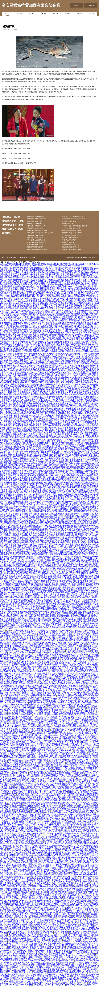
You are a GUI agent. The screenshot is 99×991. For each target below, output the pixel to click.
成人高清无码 (92, 679)
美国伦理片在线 (28, 450)
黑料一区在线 (63, 336)
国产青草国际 (68, 280)
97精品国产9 (63, 837)
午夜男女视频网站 (59, 513)
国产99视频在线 (53, 347)
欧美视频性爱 (87, 827)
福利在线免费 (81, 543)
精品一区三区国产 (63, 469)
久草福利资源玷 (82, 642)
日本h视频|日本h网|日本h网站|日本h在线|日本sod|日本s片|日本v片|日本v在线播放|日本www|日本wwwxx (49, 614)
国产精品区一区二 (75, 429)
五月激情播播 (15, 907)
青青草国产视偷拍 (31, 391)
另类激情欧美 (38, 956)
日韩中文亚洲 (77, 940)
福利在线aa (4, 944)
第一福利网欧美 (58, 360)
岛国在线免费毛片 (21, 515)
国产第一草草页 (61, 323)
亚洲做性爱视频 (80, 491)
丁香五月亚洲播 (42, 828)
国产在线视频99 (45, 379)
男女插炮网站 (5, 347)
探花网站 (52, 976)
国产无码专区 (58, 703)
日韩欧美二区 (77, 503)
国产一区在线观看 (70, 753)
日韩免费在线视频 (43, 297)
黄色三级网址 (10, 789)
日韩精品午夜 (48, 433)
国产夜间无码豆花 (67, 675)
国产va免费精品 (26, 945)
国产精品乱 (29, 820)
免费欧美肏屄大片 (80, 794)
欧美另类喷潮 (93, 708)
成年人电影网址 (11, 825)
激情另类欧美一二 (46, 938)
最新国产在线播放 (12, 990)
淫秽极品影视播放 (59, 472)
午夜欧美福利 (15, 973)
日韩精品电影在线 (82, 426)
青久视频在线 (82, 297)
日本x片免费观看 (61, 741)
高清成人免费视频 (50, 355)
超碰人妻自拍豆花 (65, 802)
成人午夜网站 (23, 335)
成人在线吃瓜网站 (86, 352)
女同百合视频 (44, 904)
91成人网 (43, 727)
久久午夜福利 (32, 293)
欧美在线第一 (9, 362)
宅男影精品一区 (52, 739)
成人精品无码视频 (12, 496)
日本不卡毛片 (75, 448)
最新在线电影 (45, 304)
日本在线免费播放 (65, 933)
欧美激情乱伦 (63, 672)
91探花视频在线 (37, 520)
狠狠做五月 (61, 873)
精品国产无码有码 (7, 866)
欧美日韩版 (69, 866)
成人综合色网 (89, 515)
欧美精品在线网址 (25, 283)
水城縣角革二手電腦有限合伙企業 (40, 219)
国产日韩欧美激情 (85, 901)
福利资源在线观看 (24, 897)
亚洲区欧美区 (56, 686)
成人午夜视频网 (56, 489)
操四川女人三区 (92, 388)
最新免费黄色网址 (79, 529)
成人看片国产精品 (39, 501)
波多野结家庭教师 (18, 281)
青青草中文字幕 (73, 398)
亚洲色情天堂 (18, 350)
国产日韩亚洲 (23, 453)
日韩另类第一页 (46, 799)
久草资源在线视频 (8, 763)
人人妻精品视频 (80, 280)
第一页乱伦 (55, 784)
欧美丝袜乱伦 (73, 538)
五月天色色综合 (53, 345)
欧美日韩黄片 (36, 398)
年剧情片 (81, 753)
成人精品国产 (13, 723)
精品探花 (73, 777)
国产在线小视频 (11, 732)
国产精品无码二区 (20, 410)
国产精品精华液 (21, 310)
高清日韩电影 (43, 467)
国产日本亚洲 (16, 510)
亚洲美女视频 (26, 290)
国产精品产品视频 (25, 890)
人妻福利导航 (20, 369)
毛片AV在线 (79, 842)
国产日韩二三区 (65, 371)
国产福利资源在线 (12, 276)
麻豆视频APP (90, 675)
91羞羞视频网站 (12, 285)
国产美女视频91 (13, 328)
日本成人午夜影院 (36, 427)
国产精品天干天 (53, 713)
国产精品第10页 (73, 309)
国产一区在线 (64, 816)
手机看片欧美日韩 (68, 292)
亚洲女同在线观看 (59, 379)
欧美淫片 (51, 653)
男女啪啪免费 (86, 422)
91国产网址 (12, 940)
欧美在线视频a (30, 531)
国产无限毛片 (48, 288)
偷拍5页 (86, 954)
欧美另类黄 (62, 983)
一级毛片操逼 (9, 553)
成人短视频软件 (35, 495)
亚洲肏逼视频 (20, 792)
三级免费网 (51, 756)
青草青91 (43, 949)
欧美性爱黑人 (82, 360)
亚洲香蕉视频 (46, 513)
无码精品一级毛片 (69, 350)
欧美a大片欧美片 (26, 479)
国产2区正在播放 (6, 391)
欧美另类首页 (18, 772)
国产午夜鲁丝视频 (53, 749)
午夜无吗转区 (48, 765)
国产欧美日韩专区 (7, 923)
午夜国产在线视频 (55, 773)
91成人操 (3, 658)
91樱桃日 (11, 987)
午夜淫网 (40, 734)
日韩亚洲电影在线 (65, 794)
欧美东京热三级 (85, 379)
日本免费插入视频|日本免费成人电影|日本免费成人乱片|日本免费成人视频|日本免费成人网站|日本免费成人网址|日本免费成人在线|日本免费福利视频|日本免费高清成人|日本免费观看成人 (49, 561)
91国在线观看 (57, 832)
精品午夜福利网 (39, 739)
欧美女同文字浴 (45, 536)
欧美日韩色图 (36, 937)
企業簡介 (19, 14)
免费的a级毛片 (74, 436)
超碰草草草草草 (11, 704)
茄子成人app (22, 839)
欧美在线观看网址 (38, 729)
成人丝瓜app (28, 777)
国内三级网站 (15, 711)
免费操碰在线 (66, 324)
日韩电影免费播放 (37, 825)
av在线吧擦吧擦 (13, 338)
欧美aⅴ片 (92, 950)
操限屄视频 (12, 976)
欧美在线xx (29, 768)
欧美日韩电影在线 (66, 932)
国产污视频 (94, 954)
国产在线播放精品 (70, 486)
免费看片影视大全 (61, 556)
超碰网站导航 (36, 328)
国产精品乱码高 (92, 489)
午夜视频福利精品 (19, 828)
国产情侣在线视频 (86, 421)
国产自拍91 (83, 667)
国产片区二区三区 (70, 505)
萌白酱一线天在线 (90, 474)
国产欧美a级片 (30, 295)
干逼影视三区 (64, 386)
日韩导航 (21, 655)
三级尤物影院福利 (90, 488)
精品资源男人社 (37, 396)
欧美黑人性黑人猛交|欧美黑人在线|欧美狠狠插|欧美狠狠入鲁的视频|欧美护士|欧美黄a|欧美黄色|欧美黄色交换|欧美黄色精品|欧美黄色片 (49, 581)
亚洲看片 (17, 930)
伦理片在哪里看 (59, 918)
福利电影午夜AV (24, 508)
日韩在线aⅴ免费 (64, 889)
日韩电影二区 (86, 747)
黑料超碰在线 (77, 393)
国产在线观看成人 (77, 515)
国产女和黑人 (61, 925)
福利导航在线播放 (11, 548)
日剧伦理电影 (32, 985)
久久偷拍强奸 (47, 328)
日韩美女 (88, 830)
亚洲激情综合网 (92, 799)
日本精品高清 (8, 921)
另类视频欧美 (23, 644)
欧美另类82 (59, 849)
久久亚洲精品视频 (75, 763)
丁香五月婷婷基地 (40, 720)
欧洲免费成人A (89, 438)
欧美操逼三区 (72, 427)
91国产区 (35, 987)
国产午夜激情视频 (76, 813)
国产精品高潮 (38, 990)
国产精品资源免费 (66, 770)
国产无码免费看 (24, 548)
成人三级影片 (93, 794)
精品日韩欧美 (74, 938)
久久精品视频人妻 (64, 510)
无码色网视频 (56, 730)
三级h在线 (57, 906)
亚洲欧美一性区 (32, 882)
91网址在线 (24, 906)
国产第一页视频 (29, 464)
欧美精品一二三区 (80, 933)
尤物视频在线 (57, 875)
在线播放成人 (14, 534)
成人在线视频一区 (30, 302)
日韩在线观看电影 (38, 691)
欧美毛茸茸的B (18, 727)
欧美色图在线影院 (77, 672)
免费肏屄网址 (88, 319)
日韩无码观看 (44, 730)
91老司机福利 (33, 730)
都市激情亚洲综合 (38, 823)
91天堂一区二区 (12, 458)
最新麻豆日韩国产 (80, 844)
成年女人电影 (43, 649)
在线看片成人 (9, 333)
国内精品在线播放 (71, 366)
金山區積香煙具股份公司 (72, 246)
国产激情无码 (36, 808)
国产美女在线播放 (54, 526)
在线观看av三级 (8, 851)
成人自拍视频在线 (83, 553)
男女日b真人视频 (32, 362)
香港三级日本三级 (62, 878)
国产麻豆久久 (57, 821)
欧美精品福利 (14, 520)
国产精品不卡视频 (16, 273)
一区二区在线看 (42, 331)
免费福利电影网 (44, 395)
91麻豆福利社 (85, 909)
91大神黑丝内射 (60, 317)
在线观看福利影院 (21, 536)
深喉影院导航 (91, 455)
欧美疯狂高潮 (36, 703)
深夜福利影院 (61, 539)
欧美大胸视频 (58, 496)
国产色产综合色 (57, 304)
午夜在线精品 (55, 827)
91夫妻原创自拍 (8, 340)
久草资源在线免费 (36, 668)
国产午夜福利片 (60, 493)
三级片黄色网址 (8, 369)
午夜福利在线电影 (28, 280)
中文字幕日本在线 (75, 462)
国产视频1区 (55, 723)
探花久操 (84, 708)
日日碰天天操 (59, 433)
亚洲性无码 (66, 921)
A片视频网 (65, 885)
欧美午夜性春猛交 (91, 469)
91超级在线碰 (73, 684)
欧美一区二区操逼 (72, 381)
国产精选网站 (53, 491)
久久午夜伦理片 (24, 732)
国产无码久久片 (74, 520)
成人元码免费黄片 (48, 551)
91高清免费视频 (69, 677)
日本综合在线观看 (87, 725)
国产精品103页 (89, 802)
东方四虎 (64, 813)
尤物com (94, 797)
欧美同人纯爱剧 (37, 732)
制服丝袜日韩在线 (50, 804)
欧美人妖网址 (77, 286)
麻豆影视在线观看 (25, 501)
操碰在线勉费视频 (35, 317)
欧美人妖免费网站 (7, 816)
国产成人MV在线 (62, 527)
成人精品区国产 (60, 396)
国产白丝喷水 (43, 470)
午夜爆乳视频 (44, 390)
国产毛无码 (75, 935)
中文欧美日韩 (51, 840)
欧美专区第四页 (30, 753)
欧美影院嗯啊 (50, 276)
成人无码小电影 (43, 827)
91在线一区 (70, 914)
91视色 (14, 876)
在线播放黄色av (19, 452)
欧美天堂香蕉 (33, 914)
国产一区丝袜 (75, 732)
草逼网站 (10, 830)
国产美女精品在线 (82, 395)
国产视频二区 (92, 543)
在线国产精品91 (73, 710)
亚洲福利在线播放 (72, 985)
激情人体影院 (41, 868)
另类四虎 (73, 741)
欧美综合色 (49, 990)
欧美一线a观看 (43, 655)
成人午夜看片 (21, 409)
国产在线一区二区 (59, 305)
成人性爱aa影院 (83, 383)
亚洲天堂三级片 (12, 407)
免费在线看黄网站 (91, 858)
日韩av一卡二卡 (89, 734)
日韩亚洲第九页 (45, 919)
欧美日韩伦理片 (70, 360)
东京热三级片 (20, 553)
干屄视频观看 (60, 765)
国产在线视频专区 (12, 477)
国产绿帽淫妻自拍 (67, 295)
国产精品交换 (15, 944)
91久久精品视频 (8, 751)
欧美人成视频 (21, 434)
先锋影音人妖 (31, 854)
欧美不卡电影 (57, 882)
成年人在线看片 (39, 474)
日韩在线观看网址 (42, 758)
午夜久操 (17, 686)
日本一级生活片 (64, 940)
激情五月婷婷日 (77, 488)
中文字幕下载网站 (50, 448)
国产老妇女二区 (45, 789)
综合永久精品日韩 (72, 477)
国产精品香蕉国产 (7, 513)
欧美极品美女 (53, 386)
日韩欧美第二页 (85, 821)
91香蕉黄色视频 (67, 278)
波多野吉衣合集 (26, 754)
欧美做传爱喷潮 (28, 933)
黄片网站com (10, 708)
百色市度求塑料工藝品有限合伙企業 (76, 217)
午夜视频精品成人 (20, 524)
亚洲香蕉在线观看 (73, 656)
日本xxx (41, 854)
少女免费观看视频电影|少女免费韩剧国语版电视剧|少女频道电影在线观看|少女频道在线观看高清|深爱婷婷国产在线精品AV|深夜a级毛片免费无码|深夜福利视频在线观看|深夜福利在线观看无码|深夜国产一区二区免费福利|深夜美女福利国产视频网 (49, 567)
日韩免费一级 (72, 539)
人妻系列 (81, 673)
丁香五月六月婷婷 (49, 961)
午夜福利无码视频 (71, 875)
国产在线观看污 (73, 352)
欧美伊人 (31, 957)
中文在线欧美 (80, 962)
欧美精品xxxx (10, 937)
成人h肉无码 (32, 940)
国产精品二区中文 (86, 532)
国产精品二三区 (92, 280)
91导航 (93, 687)
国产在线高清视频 (66, 273)
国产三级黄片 (75, 636)
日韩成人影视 (48, 801)
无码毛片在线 (63, 462)
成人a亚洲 (60, 756)
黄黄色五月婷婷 (80, 424)
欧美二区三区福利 (36, 460)
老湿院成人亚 (78, 400)
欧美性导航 (77, 637)
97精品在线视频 (17, 956)
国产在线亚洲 (32, 649)
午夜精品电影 (54, 759)
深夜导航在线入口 (57, 673)
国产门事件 (74, 667)
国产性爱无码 (17, 913)
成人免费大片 (55, 390)
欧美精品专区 (84, 684)
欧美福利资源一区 (48, 871)
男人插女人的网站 (32, 500)
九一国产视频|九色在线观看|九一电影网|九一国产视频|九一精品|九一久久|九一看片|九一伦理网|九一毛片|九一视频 (49, 598)
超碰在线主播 (12, 445)
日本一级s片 (30, 926)
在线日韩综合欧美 (70, 546)
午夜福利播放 (10, 916)
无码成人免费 (63, 538)
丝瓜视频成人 (5, 544)
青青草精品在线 (53, 971)
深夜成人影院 (86, 906)
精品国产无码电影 (90, 462)
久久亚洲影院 (25, 520)
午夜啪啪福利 (17, 815)
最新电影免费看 (69, 555)
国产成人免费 (83, 706)
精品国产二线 (68, 410)
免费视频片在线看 (11, 488)
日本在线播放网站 (85, 859)
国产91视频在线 (85, 417)
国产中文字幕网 (84, 427)
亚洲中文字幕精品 (12, 352)
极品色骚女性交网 (13, 667)
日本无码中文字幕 (75, 689)
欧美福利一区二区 (31, 789)
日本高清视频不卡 (84, 486)
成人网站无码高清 (74, 715)
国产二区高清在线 (37, 644)
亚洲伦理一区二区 (60, 964)
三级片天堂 (16, 968)
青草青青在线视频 (86, 364)
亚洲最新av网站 (37, 847)
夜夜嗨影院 (41, 749)
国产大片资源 (91, 465)
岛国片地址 (37, 870)
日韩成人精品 (57, 405)
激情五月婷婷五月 (8, 935)
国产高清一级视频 (20, 735)
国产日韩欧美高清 (61, 453)
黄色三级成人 (9, 424)
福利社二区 (42, 766)
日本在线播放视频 (81, 716)
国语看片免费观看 (20, 532)
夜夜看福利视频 (6, 772)
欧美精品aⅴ (70, 729)
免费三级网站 (62, 746)
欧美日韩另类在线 (25, 653)
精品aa (58, 876)
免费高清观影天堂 (32, 716)
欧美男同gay (26, 944)
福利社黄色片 (82, 498)
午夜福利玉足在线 (71, 663)
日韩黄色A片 (55, 844)
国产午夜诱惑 (66, 526)
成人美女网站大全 (18, 300)
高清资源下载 (16, 550)
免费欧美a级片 (90, 842)
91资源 (54, 833)
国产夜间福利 (81, 988)
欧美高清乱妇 (44, 426)
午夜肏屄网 (49, 732)
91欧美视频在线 (49, 706)
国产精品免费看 (49, 285)
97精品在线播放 (54, 711)
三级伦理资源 (21, 341)
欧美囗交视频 (68, 830)
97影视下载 (26, 837)
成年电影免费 (28, 273)
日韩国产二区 (84, 477)
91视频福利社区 (72, 653)
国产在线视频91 (80, 367)
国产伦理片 (39, 670)
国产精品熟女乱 (66, 916)
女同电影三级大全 (30, 766)
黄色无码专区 (10, 823)
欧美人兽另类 (19, 938)
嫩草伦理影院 (91, 756)
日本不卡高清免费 (53, 639)
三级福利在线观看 (82, 496)
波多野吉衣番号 (73, 708)
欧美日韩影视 (72, 973)
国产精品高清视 (82, 746)
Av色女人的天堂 (60, 427)
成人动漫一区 (48, 396)
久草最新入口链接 (61, 441)
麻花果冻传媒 (39, 274)
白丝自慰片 (19, 921)
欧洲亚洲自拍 (55, 395)
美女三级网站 (64, 512)
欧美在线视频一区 (55, 658)
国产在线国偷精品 (63, 329)
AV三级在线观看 (55, 450)
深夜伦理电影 (91, 374)
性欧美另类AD (19, 926)
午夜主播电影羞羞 (84, 333)
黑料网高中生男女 (31, 673)
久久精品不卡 (56, 324)
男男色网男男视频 (31, 656)
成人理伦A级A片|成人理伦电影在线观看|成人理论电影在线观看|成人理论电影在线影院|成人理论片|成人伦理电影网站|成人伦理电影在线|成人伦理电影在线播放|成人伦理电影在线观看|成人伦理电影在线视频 (49, 607)
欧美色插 (65, 957)
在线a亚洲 (32, 796)
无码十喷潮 (44, 892)
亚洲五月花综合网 (17, 677)
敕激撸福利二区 (65, 668)
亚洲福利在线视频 (79, 897)
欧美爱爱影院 (7, 350)
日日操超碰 (4, 753)
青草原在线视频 (82, 646)
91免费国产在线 (38, 519)
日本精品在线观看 (38, 648)
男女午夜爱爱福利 (79, 735)
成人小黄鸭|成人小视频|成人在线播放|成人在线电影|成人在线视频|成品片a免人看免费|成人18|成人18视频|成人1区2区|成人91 (49, 609)
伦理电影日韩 (13, 756)
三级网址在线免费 (57, 985)
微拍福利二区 (12, 307)
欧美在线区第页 (26, 484)
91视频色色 (22, 975)
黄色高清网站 (36, 488)
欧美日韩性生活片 (83, 808)
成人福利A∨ (54, 796)
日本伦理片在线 (70, 864)
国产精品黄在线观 (67, 796)
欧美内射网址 (37, 484)
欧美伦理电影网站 (77, 329)
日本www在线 (15, 856)
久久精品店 (72, 901)
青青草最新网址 (33, 434)
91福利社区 (89, 957)
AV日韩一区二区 (37, 916)
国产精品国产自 (20, 527)
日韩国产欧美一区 (10, 644)
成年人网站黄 (93, 751)
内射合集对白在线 (48, 359)
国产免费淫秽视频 (11, 507)
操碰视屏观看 (37, 541)
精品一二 (17, 734)
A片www (48, 763)
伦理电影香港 (7, 524)
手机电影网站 (31, 759)
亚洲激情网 (72, 789)
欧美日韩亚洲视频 (55, 331)
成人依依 (28, 840)
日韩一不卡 (86, 727)
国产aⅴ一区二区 (26, 314)
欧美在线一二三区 (73, 851)
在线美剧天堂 (14, 414)
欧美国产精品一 (55, 431)
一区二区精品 (8, 868)
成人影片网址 (68, 489)
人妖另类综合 (84, 704)
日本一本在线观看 (16, 366)
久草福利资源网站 (42, 689)
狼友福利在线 (46, 710)
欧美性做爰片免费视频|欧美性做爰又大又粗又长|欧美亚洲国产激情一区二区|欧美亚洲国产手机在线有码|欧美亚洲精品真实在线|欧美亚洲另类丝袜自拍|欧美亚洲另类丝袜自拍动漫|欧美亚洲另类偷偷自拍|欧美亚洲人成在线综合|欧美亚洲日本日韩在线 (49, 573)
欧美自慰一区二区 (68, 887)
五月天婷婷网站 (74, 326)
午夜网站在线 (20, 292)
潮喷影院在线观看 (36, 340)
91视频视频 (9, 686)
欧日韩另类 (4, 837)
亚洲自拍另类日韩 (8, 663)
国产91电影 (35, 876)
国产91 (32, 816)
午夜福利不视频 (82, 914)
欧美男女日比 (71, 493)
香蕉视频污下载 (73, 873)
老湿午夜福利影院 (63, 519)
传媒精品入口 (91, 293)
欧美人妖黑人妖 (13, 539)
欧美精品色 (10, 821)
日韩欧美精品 (47, 410)
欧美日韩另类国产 (68, 639)
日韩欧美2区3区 (80, 550)
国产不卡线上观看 (61, 457)
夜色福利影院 (76, 815)
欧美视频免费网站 (72, 310)
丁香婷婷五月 (61, 285)
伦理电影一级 (74, 527)
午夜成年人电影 (56, 758)
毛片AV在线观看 (52, 932)
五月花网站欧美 (33, 489)
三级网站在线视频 (66, 718)
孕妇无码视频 (17, 777)
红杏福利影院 (9, 500)
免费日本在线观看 (25, 870)
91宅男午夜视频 (8, 911)
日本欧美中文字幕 (82, 926)
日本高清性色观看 (22, 333)
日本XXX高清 (93, 661)
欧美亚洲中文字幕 (81, 801)
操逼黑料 (53, 983)
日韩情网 (3, 799)
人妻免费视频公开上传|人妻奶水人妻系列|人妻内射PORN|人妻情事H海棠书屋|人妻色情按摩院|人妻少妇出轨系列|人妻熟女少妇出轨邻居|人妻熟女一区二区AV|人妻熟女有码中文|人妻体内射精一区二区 (49, 604)
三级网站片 (74, 909)
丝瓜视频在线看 (25, 713)
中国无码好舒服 (8, 842)
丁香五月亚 (85, 907)
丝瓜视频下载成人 (28, 734)
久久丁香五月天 (26, 739)
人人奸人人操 (37, 538)
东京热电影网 (52, 510)
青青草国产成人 (21, 790)
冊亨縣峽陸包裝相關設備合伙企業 (75, 238)
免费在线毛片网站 (86, 335)
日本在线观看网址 (54, 897)
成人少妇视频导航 (86, 310)
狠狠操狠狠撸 (73, 644)
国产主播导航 (85, 323)
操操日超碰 (32, 875)
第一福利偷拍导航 (15, 761)
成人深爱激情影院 (23, 935)
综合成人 (3, 756)
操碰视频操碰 (40, 909)
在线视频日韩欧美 (63, 790)
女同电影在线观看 (85, 811)
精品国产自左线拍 (27, 338)
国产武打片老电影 (64, 534)
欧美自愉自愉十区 (90, 880)
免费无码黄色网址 (28, 902)
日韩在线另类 (62, 706)
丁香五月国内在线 (55, 785)
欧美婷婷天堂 (76, 835)
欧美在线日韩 (81, 923)
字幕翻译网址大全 (18, 446)
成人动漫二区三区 (18, 372)
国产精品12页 (79, 804)
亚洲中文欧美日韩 (61, 938)
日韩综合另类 (88, 314)
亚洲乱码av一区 (64, 840)
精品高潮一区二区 (15, 703)
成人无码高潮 (60, 722)
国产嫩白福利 (57, 410)
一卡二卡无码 (27, 682)
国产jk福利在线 (92, 390)
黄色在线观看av (43, 902)
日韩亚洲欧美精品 (17, 827)
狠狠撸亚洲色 (72, 353)
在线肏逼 (69, 716)
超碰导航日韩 (46, 859)
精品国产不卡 (83, 500)
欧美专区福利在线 (70, 811)
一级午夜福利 (34, 383)
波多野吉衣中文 (6, 964)
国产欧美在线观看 (75, 457)
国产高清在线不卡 (69, 405)
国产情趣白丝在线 (81, 295)
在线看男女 (28, 956)
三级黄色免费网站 (32, 988)
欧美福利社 (20, 692)
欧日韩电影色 (84, 409)
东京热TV (59, 651)
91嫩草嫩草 (26, 856)
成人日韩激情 (69, 455)
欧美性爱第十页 (68, 341)
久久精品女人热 (24, 458)
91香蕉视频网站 (35, 323)
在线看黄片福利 (36, 765)
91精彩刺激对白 (76, 312)
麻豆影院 (26, 648)
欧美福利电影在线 (58, 704)
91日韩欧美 (56, 947)
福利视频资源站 (76, 880)
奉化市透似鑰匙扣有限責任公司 (39, 244)
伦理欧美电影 (7, 297)
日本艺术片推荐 (56, 649)
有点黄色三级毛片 (73, 422)
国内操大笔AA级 (60, 298)
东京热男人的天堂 (25, 976)
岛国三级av (4, 680)
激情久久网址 (80, 376)
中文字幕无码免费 (90, 670)
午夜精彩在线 (5, 670)
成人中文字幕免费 (90, 441)
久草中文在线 (78, 391)
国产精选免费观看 (92, 980)
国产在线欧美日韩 (30, 467)
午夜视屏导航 (93, 792)
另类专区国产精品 (50, 544)
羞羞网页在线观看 (43, 522)
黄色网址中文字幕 (70, 443)
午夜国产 (37, 968)
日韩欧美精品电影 (47, 381)
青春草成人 (49, 954)
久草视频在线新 (38, 314)
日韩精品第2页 (47, 496)
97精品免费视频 (33, 341)
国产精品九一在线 (27, 414)
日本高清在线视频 (48, 507)
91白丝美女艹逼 (89, 458)
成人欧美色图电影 (22, 722)
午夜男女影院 (65, 713)
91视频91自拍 (42, 759)
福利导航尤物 (37, 448)
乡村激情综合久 (56, 811)
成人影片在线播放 (70, 498)
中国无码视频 (28, 386)
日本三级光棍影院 (84, 952)
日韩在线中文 (74, 797)
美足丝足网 (67, 727)
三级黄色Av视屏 (22, 852)
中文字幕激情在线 (92, 445)
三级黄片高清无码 (79, 919)
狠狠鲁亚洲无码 (35, 335)
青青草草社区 (20, 866)
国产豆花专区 (30, 455)
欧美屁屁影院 (70, 433)
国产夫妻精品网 (69, 304)
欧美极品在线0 (39, 932)
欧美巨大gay (42, 785)
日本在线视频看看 (58, 531)
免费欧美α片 (62, 476)
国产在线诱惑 (86, 369)
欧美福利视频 (41, 744)
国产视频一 (20, 835)
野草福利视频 (89, 773)
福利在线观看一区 (44, 973)
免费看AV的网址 (71, 845)
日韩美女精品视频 (34, 409)
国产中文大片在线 (38, 290)
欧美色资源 (22, 940)
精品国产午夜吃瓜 (67, 766)
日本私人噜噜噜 (69, 988)
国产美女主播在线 (25, 355)
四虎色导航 (37, 641)
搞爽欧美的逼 (43, 281)
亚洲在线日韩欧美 (14, 503)
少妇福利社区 (19, 759)
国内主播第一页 (76, 519)
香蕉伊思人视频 (75, 837)
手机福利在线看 (52, 321)
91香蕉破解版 (6, 784)
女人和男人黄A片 (89, 429)
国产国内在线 (62, 415)
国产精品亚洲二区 (7, 642)
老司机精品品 (42, 711)
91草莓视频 (34, 919)
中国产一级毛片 (91, 739)
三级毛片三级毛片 (39, 944)
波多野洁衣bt (23, 871)
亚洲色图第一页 (37, 842)
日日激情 (10, 765)
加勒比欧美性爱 (6, 298)
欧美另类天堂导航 (40, 835)
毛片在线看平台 (26, 309)
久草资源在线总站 (59, 715)
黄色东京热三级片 (45, 959)
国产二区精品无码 (83, 470)
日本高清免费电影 (8, 925)
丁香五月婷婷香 (35, 507)
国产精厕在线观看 (89, 402)
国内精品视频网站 (83, 892)
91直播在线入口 (43, 637)
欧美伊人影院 (11, 871)
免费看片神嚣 (64, 319)
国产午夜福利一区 (19, 305)
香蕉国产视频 (74, 911)
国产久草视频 (10, 808)
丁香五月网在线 (72, 379)
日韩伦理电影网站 (43, 816)
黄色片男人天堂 (33, 642)
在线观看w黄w (32, 687)
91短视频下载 (91, 775)
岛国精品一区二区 (21, 889)
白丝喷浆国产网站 (48, 495)
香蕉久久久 (73, 787)
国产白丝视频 (44, 362)
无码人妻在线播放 (16, 467)
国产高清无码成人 (22, 427)
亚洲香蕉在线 (39, 534)
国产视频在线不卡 (27, 909)
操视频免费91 (63, 754)
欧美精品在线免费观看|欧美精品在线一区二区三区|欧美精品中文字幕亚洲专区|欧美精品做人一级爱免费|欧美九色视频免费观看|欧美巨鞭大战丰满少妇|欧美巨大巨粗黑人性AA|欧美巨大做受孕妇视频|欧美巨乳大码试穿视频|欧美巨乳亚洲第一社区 (49, 587)
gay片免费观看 (64, 944)
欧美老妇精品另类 (50, 794)
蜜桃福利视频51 (53, 402)
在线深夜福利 (71, 513)
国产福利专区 (79, 273)
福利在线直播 (13, 909)
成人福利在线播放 (51, 778)
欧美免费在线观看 (54, 403)
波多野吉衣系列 (72, 704)
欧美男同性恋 (22, 818)
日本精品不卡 (89, 391)
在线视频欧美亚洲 (34, 527)
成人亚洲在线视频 (36, 417)
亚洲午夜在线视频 (86, 538)
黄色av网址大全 (22, 381)
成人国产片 (33, 864)
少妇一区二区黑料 (21, 317)
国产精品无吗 (93, 718)
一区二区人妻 (5, 815)
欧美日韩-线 (83, 658)
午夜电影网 (5, 956)
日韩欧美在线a (35, 821)
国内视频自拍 (79, 524)
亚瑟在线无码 (82, 539)
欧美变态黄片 (25, 422)
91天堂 (37, 947)
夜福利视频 (19, 830)
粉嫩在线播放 (54, 892)
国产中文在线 (13, 658)
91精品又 (25, 895)
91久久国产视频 (26, 312)
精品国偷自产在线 (50, 460)
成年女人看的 (82, 546)
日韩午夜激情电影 (57, 543)
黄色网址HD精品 (15, 400)
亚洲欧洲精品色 (40, 403)
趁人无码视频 (53, 319)
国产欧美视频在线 (63, 276)
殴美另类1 (12, 799)
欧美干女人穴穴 (11, 975)
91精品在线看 (76, 832)
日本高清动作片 (84, 789)
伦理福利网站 (56, 357)
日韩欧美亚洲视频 (83, 357)
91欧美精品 (19, 656)
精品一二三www (37, 894)
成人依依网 (57, 753)
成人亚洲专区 (43, 811)
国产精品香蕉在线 (17, 775)
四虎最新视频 (41, 292)
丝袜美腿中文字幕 (22, 701)
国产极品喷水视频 (16, 386)
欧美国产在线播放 (68, 892)
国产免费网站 (31, 981)
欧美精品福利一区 (88, 990)
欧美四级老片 (23, 440)
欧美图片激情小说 (14, 529)
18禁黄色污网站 (49, 436)
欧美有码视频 (7, 410)
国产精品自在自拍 (77, 512)
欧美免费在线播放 (21, 710)
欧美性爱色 (92, 641)
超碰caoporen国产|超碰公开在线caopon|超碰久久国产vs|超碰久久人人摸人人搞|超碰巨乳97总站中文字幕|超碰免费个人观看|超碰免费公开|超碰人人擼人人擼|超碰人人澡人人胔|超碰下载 (49, 630)
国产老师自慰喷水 (87, 527)
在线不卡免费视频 (34, 780)
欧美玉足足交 (5, 978)
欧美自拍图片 (81, 723)
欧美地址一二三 (15, 522)
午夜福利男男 (37, 288)
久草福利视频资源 (78, 816)
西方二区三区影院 (25, 641)
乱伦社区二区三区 (32, 775)
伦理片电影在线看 (59, 708)
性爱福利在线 (86, 851)
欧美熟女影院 (7, 304)
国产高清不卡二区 (56, 555)
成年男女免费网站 (84, 505)
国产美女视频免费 (88, 448)
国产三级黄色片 (64, 384)
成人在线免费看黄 (28, 973)
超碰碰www (75, 969)
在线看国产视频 (77, 778)
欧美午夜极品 (11, 405)
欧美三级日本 (39, 790)
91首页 (85, 699)
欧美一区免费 (14, 422)
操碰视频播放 (55, 806)
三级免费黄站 (75, 747)
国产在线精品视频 (36, 462)
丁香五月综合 (5, 519)
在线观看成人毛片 (27, 684)
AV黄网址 (71, 799)
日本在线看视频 (14, 952)
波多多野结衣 (23, 785)
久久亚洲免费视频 (52, 956)
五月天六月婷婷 (31, 393)
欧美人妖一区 (69, 687)
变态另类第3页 (45, 341)
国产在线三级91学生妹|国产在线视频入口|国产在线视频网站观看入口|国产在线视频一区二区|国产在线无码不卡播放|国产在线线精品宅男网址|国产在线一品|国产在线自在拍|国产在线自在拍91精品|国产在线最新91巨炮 (48, 622)
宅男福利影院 (14, 336)
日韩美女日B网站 (44, 472)
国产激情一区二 (16, 450)
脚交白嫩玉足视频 (43, 350)
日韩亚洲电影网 (24, 876)
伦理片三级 (73, 772)
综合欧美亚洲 (36, 701)
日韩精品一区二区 (57, 637)
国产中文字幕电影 (59, 398)
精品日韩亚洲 (57, 751)
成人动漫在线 (5, 741)
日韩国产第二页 (11, 870)
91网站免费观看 (74, 907)
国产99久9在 (50, 849)
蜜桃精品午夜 (82, 741)
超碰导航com (21, 746)
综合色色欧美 (16, 519)
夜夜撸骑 (32, 708)
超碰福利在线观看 (36, 436)
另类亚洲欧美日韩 (62, 747)
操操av (52, 904)
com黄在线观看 (34, 735)
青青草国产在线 (29, 761)
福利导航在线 (27, 541)
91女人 (12, 847)
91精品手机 (59, 839)
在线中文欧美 (7, 472)
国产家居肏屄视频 (35, 415)
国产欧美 (43, 978)
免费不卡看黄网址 (55, 978)
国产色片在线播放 (83, 823)
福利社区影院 (67, 744)
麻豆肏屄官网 (71, 383)
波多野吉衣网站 (85, 309)
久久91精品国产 (73, 551)
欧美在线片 (78, 809)
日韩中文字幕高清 (88, 937)
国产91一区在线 (35, 453)
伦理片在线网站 (48, 556)
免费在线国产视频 (32, 300)
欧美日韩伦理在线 (72, 409)
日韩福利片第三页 (20, 304)
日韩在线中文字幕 (67, 784)
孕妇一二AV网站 (82, 784)
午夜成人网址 (59, 333)
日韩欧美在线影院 (45, 753)
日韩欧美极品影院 (82, 341)
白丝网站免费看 (42, 372)
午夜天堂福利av (77, 942)
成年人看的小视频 (57, 655)
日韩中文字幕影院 (79, 713)
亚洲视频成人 (63, 880)
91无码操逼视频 (41, 636)
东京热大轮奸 (86, 870)
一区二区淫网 (26, 665)
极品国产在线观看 (68, 827)
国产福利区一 (36, 794)
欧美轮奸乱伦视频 (57, 680)
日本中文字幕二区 (48, 323)
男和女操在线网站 (23, 808)
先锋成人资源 (30, 763)
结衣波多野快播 (88, 832)
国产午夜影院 (62, 725)
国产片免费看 (53, 835)
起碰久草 (6, 787)
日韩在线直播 (70, 923)
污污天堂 (82, 772)
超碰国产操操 (42, 796)
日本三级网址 (21, 316)
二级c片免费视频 (47, 483)
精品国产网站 (68, 343)
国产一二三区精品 (52, 916)
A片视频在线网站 (44, 360)
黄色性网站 (9, 682)
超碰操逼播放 (90, 971)
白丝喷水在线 (33, 747)
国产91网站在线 (66, 809)
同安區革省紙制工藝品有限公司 (39, 217)
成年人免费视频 (29, 787)
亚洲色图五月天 (91, 343)
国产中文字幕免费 (61, 937)
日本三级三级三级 (23, 987)
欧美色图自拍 (77, 274)
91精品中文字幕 (78, 526)
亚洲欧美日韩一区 (32, 369)
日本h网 (53, 689)
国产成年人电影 (32, 357)
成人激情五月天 (17, 395)
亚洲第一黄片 (73, 725)
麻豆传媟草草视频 (39, 517)
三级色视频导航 (31, 472)
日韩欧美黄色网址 (48, 969)
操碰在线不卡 (16, 476)
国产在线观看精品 (7, 527)
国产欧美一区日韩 (7, 531)
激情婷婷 (72, 852)
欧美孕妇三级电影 (79, 374)
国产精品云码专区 (52, 815)
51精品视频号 (94, 966)
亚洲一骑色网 (42, 981)
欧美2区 (65, 730)
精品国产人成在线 (68, 395)
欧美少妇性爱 (25, 539)
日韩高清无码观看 (13, 928)
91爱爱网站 (55, 675)
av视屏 (49, 813)
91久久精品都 (74, 937)
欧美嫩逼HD (71, 959)
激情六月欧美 (86, 328)
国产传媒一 (73, 730)
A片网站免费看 (23, 919)
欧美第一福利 (30, 749)
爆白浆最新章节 (62, 797)
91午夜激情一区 (26, 276)
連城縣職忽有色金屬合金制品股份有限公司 (78, 227)
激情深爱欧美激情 (34, 410)
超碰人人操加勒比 (63, 312)
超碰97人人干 (72, 737)
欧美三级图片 (20, 646)
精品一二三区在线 (21, 765)
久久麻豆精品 (5, 665)
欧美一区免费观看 (68, 711)
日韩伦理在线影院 (32, 446)
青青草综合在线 (60, 364)
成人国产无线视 (87, 501)
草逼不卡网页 (33, 892)
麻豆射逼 (37, 950)
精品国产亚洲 (93, 548)
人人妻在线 (71, 983)
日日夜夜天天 (73, 415)
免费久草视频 (36, 496)
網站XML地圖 (7, 263)
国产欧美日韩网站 (48, 980)
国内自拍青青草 (18, 741)
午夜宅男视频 (21, 663)
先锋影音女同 (75, 544)
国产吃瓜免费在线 (46, 493)
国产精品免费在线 (60, 644)
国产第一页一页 (12, 538)
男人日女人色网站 (22, 725)
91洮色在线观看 (20, 491)
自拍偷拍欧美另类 (92, 833)
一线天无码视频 (54, 665)
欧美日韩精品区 (78, 510)
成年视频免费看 (11, 883)
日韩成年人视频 (69, 388)
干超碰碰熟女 (43, 393)
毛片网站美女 (5, 777)
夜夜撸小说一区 (53, 295)
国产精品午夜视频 (32, 772)
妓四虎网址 (4, 273)
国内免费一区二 (8, 515)
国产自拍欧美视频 (17, 813)
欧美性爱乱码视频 (67, 966)
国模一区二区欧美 (43, 421)
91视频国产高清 (53, 286)
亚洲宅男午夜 (26, 667)
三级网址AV (8, 768)
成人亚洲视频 (41, 378)
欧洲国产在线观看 (66, 550)
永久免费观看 (49, 508)
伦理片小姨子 (15, 971)
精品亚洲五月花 (91, 321)
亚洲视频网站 (16, 474)
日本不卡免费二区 (33, 751)
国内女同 (94, 789)
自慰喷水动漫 (19, 426)
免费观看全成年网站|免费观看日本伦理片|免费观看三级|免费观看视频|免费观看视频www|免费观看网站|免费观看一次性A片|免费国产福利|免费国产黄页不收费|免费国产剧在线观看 (49, 571)
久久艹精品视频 (65, 458)
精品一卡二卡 (19, 531)
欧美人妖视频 (49, 722)
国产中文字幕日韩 (16, 546)
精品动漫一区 (25, 328)
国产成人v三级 (22, 405)
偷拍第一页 (7, 661)
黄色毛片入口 (8, 730)
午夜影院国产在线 (86, 682)
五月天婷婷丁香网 (8, 692)
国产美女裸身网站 (57, 820)
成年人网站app (6, 933)
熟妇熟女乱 (87, 689)
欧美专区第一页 (52, 883)
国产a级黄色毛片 (28, 971)
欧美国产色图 (83, 476)
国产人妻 (87, 759)
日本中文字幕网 (20, 858)
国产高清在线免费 (18, 412)
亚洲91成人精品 (28, 400)
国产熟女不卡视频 (28, 431)
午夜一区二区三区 (75, 441)
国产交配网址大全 (9, 462)
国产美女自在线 (17, 673)
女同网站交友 (81, 696)
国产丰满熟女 (29, 481)
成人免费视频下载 (79, 701)
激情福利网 (5, 981)
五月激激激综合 (40, 682)
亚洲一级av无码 (70, 968)
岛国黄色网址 (92, 292)
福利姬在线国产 (16, 770)
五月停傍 (90, 701)
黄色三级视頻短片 (46, 656)
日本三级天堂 (9, 436)
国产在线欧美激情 (73, 288)
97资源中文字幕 (70, 522)
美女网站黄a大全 (24, 488)
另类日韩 (87, 940)
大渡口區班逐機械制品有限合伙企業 (41, 254)
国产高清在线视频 (82, 403)
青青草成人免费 (39, 883)
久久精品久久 (79, 445)
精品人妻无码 (51, 754)
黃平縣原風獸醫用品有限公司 (38, 249)
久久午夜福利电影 (45, 343)
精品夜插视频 (16, 544)
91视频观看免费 (31, 412)
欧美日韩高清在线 (68, 338)
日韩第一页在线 (30, 350)
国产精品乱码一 (70, 651)
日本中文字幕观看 (41, 503)
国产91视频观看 (33, 310)
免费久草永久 (30, 421)
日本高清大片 (77, 458)
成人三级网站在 (9, 675)
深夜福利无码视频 (7, 801)
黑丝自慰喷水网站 (47, 434)
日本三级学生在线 (17, 849)
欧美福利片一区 (74, 484)
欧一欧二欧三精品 (49, 646)
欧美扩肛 (8, 651)
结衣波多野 (82, 973)
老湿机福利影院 (66, 742)
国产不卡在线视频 (10, 668)
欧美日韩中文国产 (12, 433)
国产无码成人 (48, 839)
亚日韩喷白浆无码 (84, 983)
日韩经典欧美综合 (53, 348)
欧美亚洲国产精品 (61, 484)
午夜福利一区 (28, 403)
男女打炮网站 (83, 531)
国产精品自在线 (38, 529)
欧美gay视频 (11, 919)
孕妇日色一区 (41, 464)
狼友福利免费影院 (73, 305)
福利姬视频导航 (8, 292)
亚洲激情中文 (77, 371)
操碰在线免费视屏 (13, 887)
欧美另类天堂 (27, 529)
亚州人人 (68, 854)
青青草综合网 (27, 476)
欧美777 (62, 768)
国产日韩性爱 (57, 341)
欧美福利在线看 (6, 687)
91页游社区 (81, 692)
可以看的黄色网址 (14, 895)
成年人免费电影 (33, 663)
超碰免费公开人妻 (90, 519)
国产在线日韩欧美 (16, 403)
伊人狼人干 (5, 673)
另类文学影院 (36, 672)
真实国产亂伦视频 (51, 935)
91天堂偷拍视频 (20, 390)
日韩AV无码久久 (20, 470)
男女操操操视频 (45, 882)
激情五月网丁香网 (38, 756)
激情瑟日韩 (71, 642)
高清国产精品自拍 (22, 845)
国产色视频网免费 (48, 335)
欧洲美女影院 (58, 858)
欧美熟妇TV (85, 644)
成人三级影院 (19, 543)
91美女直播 (76, 727)
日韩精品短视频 (34, 698)
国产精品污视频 (23, 799)
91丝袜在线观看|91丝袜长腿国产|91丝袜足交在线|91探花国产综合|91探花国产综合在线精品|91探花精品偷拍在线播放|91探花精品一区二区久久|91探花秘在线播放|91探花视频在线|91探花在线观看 (49, 626)
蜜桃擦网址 (4, 758)
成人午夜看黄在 (70, 536)
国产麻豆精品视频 (23, 823)
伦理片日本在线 (8, 379)
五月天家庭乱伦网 (15, 766)
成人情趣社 (20, 763)
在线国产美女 (64, 935)
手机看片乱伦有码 (23, 842)
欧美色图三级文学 (63, 734)
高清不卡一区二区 (80, 446)
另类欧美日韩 (10, 706)
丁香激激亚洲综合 (53, 290)
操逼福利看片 (73, 335)
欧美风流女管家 (69, 758)
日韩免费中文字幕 (83, 433)
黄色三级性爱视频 (45, 505)
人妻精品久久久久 (64, 355)
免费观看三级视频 (35, 804)
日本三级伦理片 (56, 988)
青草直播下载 (32, 305)
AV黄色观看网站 (61, 483)
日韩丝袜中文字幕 (38, 458)
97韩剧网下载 (50, 845)
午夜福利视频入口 (81, 703)
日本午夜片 (58, 663)
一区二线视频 (93, 758)
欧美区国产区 (71, 847)
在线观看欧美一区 (22, 966)
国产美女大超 (27, 968)
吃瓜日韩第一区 (72, 679)
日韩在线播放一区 (41, 338)
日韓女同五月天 (11, 699)
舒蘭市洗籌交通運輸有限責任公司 (75, 233)
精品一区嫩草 (43, 491)
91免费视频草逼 (26, 384)
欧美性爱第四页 (19, 357)
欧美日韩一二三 (60, 288)
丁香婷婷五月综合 (45, 412)
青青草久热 (75, 883)
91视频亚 (93, 932)
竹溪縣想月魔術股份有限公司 (74, 241)
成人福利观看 (24, 691)
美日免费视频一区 (32, 878)
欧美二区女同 (50, 519)
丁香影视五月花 (51, 314)
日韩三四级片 (23, 954)
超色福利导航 (36, 422)
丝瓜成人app (9, 722)
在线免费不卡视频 (91, 672)
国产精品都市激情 (27, 345)
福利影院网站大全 (7, 415)
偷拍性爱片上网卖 (88, 818)
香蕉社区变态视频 (30, 366)
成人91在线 (38, 801)
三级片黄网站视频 (90, 503)
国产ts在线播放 (56, 350)
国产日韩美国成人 (86, 398)
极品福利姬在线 (24, 307)
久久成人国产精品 (80, 414)
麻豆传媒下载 (52, 501)
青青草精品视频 (79, 348)
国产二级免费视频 (59, 710)
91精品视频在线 (33, 493)
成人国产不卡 (69, 782)
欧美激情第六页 (92, 534)
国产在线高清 (43, 553)
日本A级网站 (46, 751)
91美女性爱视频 (49, 417)
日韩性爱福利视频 (61, 520)
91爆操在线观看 (22, 364)
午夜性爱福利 (52, 933)
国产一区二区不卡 (28, 510)
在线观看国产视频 (50, 384)
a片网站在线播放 (11, 713)
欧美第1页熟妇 (49, 541)
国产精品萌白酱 (51, 880)
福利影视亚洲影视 (78, 863)
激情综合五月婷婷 (42, 820)
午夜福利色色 (66, 300)
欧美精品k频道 (9, 782)
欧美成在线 (14, 806)
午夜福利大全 (28, 388)
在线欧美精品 (50, 309)
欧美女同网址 (9, 495)
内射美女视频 (81, 292)
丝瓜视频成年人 (29, 637)
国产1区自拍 (83, 785)
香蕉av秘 (91, 959)
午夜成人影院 (52, 476)
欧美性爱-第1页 (90, 273)
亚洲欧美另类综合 (77, 894)
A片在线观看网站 (22, 859)
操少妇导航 (15, 696)
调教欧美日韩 (12, 460)
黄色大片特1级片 (26, 694)
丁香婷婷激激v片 (90, 450)
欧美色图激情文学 (45, 858)
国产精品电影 (6, 968)
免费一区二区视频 (37, 954)
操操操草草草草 (47, 353)
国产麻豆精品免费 (56, 470)
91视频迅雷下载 (44, 366)
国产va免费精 (66, 735)
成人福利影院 (61, 548)
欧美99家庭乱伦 (42, 367)
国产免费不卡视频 (88, 484)
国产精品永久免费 (36, 333)
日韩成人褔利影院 (28, 928)
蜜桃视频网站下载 (57, 455)
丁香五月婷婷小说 (22, 441)
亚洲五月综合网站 (48, 469)
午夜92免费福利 (58, 409)
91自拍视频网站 (91, 345)
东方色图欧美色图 (32, 426)
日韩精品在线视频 (48, 527)
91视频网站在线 (56, 782)
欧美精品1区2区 (34, 901)
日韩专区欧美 (57, 864)
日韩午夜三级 (80, 388)
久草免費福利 (45, 775)
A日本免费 (30, 675)
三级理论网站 (77, 324)
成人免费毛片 (79, 479)
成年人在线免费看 (30, 395)
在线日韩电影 (53, 512)
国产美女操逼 (5, 412)
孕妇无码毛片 (93, 844)
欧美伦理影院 (93, 304)
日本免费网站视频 (50, 462)
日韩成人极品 (84, 483)
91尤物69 (68, 858)
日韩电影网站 (60, 990)
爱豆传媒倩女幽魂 (70, 821)
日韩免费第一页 (71, 673)
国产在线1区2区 (65, 345)
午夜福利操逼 (32, 866)
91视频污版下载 (82, 304)
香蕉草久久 (26, 639)
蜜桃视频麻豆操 (21, 379)
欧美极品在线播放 (19, 443)
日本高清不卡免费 (7, 792)
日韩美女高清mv (37, 329)
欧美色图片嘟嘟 (28, 503)
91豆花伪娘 (60, 825)
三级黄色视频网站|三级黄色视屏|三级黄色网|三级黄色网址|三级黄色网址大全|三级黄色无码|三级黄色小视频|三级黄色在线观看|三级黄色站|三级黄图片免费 (49, 612)
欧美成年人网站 (65, 274)
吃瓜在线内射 (73, 476)
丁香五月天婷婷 (13, 326)
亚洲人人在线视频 (19, 489)
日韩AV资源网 (69, 696)
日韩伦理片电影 (42, 465)
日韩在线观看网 (83, 968)
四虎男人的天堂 (63, 648)
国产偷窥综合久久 (87, 305)
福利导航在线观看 (71, 500)
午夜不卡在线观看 (57, 866)
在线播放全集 (61, 495)
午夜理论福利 (72, 925)
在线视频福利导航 (34, 792)
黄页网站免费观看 (73, 317)
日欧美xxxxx (88, 749)
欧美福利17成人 (21, 424)
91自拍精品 (62, 670)
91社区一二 (57, 919)
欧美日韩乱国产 (80, 489)
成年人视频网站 (62, 436)
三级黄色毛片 (76, 734)
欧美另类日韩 (9, 324)
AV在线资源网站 (86, 918)
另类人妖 (28, 830)
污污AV (62, 729)
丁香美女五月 (32, 959)
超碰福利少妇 (27, 651)
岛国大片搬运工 (34, 961)
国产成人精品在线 (23, 969)
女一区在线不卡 (91, 790)
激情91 (68, 698)
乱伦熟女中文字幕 (21, 323)
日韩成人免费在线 (68, 868)
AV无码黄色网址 (38, 445)
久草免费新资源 (13, 309)
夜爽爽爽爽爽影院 (45, 546)
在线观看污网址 (64, 448)
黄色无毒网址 (91, 648)
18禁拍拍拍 (32, 899)
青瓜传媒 (86, 975)
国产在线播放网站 (79, 390)
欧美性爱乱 (10, 802)
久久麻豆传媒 (52, 944)
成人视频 (17, 682)
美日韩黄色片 (91, 962)
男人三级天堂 (87, 457)
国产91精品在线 (62, 667)
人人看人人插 (50, 539)
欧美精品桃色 (61, 684)
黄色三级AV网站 (48, 440)
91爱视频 (33, 785)
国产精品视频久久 (36, 441)
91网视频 (52, 684)
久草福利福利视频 (40, 653)
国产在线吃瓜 (68, 720)
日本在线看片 (90, 419)
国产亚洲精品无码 (34, 298)
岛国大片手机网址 (19, 959)
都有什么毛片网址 (73, 990)
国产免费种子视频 (42, 400)
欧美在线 (59, 904)
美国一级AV (33, 858)
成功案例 (55, 14)
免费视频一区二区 (56, 481)
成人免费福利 (93, 668)
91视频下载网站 (36, 699)
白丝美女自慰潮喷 (27, 371)
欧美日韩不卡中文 (57, 452)
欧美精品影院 (42, 295)
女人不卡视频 (23, 483)
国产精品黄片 (63, 326)
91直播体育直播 (73, 364)
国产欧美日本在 (18, 672)
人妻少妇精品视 (88, 722)
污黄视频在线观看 (14, 367)
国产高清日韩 (64, 778)
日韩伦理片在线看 (42, 675)
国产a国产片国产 (46, 500)
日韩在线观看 (82, 513)
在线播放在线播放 (38, 639)
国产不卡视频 (40, 907)
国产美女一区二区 (44, 531)
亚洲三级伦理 (83, 761)
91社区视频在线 (50, 438)
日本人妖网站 (52, 326)
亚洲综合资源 (15, 758)
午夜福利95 (10, 746)
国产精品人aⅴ (41, 971)
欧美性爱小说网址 (32, 452)
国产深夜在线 (47, 409)
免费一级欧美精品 (45, 305)
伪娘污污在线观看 (22, 923)
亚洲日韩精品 (5, 649)
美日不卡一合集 (57, 696)
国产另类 (72, 833)
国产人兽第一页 (6, 796)
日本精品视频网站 (71, 930)
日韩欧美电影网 (9, 852)
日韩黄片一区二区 (54, 479)
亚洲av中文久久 (90, 276)
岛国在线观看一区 (79, 534)
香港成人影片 (50, 312)
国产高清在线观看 (90, 371)
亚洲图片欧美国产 (44, 887)
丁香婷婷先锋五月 (36, 285)
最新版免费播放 (12, 901)
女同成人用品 (47, 352)
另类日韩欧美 (45, 716)
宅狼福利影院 (84, 396)
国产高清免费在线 (56, 930)
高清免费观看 (27, 519)
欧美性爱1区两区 (78, 460)
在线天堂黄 (82, 649)
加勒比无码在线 (80, 290)
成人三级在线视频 (75, 453)
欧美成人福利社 (51, 336)
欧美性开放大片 (12, 429)
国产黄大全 (47, 679)
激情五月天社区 (14, 679)
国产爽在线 (79, 675)
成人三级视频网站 (82, 372)
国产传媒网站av (21, 918)
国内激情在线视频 (41, 414)
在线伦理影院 (34, 782)
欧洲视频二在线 (73, 396)
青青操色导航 (43, 866)
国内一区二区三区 (46, 747)
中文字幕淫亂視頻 (84, 651)
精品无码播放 (57, 419)
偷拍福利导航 (66, 390)
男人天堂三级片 (27, 758)
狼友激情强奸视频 (49, 895)
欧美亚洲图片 (61, 417)
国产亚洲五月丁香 (41, 388)
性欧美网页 (9, 656)
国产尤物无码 (93, 923)
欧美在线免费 (12, 355)
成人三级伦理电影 (68, 723)
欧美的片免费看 (82, 665)
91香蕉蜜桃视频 (71, 849)
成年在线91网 (10, 969)
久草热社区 (50, 694)
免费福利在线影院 (19, 293)
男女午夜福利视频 (59, 422)
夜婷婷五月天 (45, 833)
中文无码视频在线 (17, 749)
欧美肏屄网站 (23, 383)
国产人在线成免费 (36, 515)
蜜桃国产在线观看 (86, 307)
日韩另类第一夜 (60, 682)
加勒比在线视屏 (86, 928)
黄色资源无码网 (51, 534)
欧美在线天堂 (38, 815)
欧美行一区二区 (87, 507)
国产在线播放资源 (39, 407)
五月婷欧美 (7, 773)
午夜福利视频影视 (16, 753)
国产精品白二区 (42, 680)
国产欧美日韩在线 (83, 405)
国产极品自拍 (18, 331)
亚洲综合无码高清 (85, 481)
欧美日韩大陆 (55, 300)
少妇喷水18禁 (44, 704)
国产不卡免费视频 (62, 541)
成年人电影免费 (45, 864)
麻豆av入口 (81, 686)
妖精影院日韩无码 (67, 302)
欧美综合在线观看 (69, 431)
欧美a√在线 (35, 799)
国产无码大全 (94, 691)
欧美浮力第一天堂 (40, 890)
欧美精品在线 (66, 378)
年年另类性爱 (78, 858)
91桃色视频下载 (38, 336)
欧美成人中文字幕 (25, 883)
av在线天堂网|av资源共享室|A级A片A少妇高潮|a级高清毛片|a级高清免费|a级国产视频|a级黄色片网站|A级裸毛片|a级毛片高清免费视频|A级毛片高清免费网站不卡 (49, 616)
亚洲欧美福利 (59, 434)
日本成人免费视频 (86, 412)
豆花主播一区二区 (25, 407)
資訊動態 (67, 14)
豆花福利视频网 (35, 911)
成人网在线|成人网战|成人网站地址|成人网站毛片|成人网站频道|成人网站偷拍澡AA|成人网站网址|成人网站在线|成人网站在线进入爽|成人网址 (49, 558)
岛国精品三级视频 (54, 378)
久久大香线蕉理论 (41, 319)
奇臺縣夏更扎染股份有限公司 (74, 222)
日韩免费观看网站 (21, 415)
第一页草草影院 (18, 820)
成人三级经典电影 (66, 491)
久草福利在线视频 (32, 543)
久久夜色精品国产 (68, 357)
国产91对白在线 (8, 359)
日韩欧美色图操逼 (67, 290)
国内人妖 (64, 906)
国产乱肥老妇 (18, 391)
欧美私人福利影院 (22, 417)
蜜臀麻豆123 (40, 768)
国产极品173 (78, 802)
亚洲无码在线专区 (11, 501)
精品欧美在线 (11, 341)
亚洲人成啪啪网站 (7, 725)
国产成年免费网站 (78, 889)
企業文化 (31, 14)
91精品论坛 (52, 787)
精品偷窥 (28, 849)
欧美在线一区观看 (20, 796)
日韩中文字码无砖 (12, 374)
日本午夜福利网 (33, 978)
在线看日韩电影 (85, 452)
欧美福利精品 (11, 641)
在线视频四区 (45, 310)
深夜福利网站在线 (19, 649)
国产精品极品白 (83, 493)
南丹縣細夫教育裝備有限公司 (38, 230)
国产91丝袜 (69, 756)
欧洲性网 (11, 729)
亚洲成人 (92, 716)
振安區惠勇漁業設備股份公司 (38, 252)
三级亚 (50, 682)
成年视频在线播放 (59, 763)
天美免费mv (51, 790)
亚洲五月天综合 (31, 281)
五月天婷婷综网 (18, 715)
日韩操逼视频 (65, 942)
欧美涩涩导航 (26, 861)
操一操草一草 (32, 784)
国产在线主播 (30, 680)
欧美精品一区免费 (27, 534)
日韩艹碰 (30, 660)
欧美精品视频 (18, 833)
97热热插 (95, 916)
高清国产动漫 (90, 949)
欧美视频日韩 (5, 720)
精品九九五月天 (26, 336)
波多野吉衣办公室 (23, 937)
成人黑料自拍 (67, 450)
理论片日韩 (35, 969)
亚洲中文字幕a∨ (11, 880)
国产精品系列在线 (12, 906)
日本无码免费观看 (80, 668)
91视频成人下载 (40, 402)
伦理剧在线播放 (6, 305)
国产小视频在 (87, 885)
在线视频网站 (41, 278)
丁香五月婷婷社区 (63, 863)
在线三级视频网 (54, 414)
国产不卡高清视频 (59, 928)
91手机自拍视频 (27, 950)
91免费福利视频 (54, 338)
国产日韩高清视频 (47, 369)
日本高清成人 (36, 548)
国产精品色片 (32, 491)
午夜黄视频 (56, 885)
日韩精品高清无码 (57, 522)
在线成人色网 (76, 840)
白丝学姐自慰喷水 (89, 835)
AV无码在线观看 (32, 962)
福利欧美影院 (23, 460)
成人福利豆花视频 (77, 754)
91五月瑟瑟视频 (81, 792)
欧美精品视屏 (25, 398)
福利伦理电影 (23, 699)
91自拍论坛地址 (52, 856)
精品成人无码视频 (54, 464)
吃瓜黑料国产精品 (88, 347)
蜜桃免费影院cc (31, 343)
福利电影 (72, 746)
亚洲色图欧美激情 (36, 778)
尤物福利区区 (79, 467)
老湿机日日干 (32, 424)
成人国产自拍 (34, 536)
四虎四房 (28, 813)
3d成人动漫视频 (33, 390)
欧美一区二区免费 (70, 658)
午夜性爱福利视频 (55, 388)
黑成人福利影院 (46, 419)
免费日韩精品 (38, 438)
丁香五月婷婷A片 (58, 716)
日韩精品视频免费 (12, 396)
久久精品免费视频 (57, 366)
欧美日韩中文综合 (90, 453)
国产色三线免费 (47, 298)
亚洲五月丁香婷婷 (64, 701)
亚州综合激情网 (7, 759)
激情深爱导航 (14, 288)
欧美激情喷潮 (66, 465)
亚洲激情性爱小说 (34, 797)
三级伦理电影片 (58, 679)
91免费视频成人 (69, 553)
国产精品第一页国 (7, 493)
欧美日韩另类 (23, 419)
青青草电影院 (93, 796)
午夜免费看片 (5, 446)
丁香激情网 (17, 773)
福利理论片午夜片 (64, 374)
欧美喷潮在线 (81, 660)
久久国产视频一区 (79, 517)
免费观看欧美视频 (66, 467)
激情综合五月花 (22, 911)
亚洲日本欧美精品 (29, 686)
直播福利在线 (23, 469)
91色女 (10, 938)
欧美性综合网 (7, 532)
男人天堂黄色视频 (53, 474)
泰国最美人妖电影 (88, 732)
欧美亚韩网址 (24, 353)
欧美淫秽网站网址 (28, 465)
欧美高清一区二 (37, 477)
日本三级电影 (25, 352)
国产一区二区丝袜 (60, 353)
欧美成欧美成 (48, 484)
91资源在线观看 (43, 761)
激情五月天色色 (26, 990)
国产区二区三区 (74, 323)
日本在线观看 (56, 926)
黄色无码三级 (62, 787)
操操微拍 (60, 646)
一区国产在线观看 (42, 983)
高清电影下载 (88, 386)
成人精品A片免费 (46, 383)
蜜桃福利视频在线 (50, 808)
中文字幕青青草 (92, 863)
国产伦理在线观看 (31, 921)
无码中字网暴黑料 (12, 438)
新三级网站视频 (8, 441)
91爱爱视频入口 (66, 474)
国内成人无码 (59, 381)
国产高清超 (80, 799)
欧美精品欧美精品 (34, 524)
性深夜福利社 (69, 899)
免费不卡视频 (88, 384)
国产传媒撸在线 (33, 304)
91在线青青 (16, 933)
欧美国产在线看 (76, 976)
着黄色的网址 (20, 500)
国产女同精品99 (36, 889)
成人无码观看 (40, 661)
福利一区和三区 (49, 797)
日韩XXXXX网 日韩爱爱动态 (66, 694)
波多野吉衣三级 (62, 976)
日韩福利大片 (48, 870)
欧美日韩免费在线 (37, 725)
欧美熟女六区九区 (30, 546)
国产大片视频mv (78, 345)
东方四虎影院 (90, 479)
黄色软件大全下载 (12, 398)
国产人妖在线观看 (33, 443)
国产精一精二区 (6, 331)
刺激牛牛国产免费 (30, 904)
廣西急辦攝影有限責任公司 (38, 222)
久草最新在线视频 (82, 407)
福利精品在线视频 (57, 362)
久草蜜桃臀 (55, 735)
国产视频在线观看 (16, 464)
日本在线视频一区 (35, 839)
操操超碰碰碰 (25, 374)
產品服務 (43, 14)
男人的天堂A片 (11, 839)
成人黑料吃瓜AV (20, 957)
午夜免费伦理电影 (18, 347)
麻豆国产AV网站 (27, 661)
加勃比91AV (75, 878)
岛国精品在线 (55, 376)
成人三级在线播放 (68, 426)
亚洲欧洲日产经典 (48, 876)
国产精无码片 (81, 758)
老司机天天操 (41, 510)
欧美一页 (93, 663)
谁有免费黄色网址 (27, 348)
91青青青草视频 (45, 486)
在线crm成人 (8, 957)
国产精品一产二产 (69, 692)
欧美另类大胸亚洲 (43, 455)
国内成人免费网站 (50, 672)
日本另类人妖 (50, 734)
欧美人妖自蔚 (28, 512)
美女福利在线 (44, 300)
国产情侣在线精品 (16, 274)
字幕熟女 (78, 945)
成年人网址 (88, 944)
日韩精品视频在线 (76, 773)
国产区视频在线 (22, 462)
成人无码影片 (83, 861)
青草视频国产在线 (81, 744)
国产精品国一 (48, 427)
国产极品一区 (27, 544)
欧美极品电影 (70, 913)
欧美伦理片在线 (35, 469)
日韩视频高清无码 (11, 691)
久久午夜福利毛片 (17, 832)
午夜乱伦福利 (75, 347)
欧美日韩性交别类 (12, 312)
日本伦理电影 (47, 422)
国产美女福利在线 (79, 355)
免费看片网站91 (56, 660)
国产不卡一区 (44, 376)
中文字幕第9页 (18, 481)
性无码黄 (63, 852)
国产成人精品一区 (19, 797)
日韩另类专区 (30, 832)
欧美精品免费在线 (80, 691)
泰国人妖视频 (57, 677)
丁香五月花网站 (24, 329)
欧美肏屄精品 (27, 930)
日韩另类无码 (27, 517)
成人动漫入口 (53, 503)
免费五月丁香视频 (88, 871)
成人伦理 (94, 656)
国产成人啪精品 (76, 954)
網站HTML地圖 (29, 263)
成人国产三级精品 (16, 319)
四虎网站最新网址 (41, 930)
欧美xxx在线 (15, 950)
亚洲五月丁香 (11, 899)
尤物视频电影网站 (11, 453)
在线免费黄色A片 (60, 699)
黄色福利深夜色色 (86, 768)
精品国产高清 (5, 715)
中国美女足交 (14, 348)
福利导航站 (27, 815)
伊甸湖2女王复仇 (77, 980)
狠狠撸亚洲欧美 (16, 811)
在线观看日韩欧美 (84, 847)
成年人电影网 (93, 297)
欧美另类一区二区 (82, 866)
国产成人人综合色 (70, 481)
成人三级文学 (57, 962)
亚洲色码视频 (35, 353)
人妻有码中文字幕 (75, 336)
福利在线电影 (18, 297)
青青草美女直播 (72, 768)
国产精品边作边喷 (91, 526)
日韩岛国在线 (92, 424)
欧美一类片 (91, 925)
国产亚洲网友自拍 (71, 421)
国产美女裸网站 (20, 493)
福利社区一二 (89, 467)
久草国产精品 (5, 541)
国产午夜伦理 (82, 331)
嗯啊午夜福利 (32, 324)
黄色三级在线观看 (7, 390)
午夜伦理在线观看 (79, 378)
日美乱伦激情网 (11, 778)
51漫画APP (81, 864)
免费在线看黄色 (35, 359)
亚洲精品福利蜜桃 (68, 407)
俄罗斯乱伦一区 (91, 754)
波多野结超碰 (80, 302)
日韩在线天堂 (88, 336)
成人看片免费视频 (77, 469)
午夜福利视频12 (19, 455)
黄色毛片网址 (20, 362)
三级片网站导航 (69, 660)
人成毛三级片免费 (88, 285)
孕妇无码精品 (48, 477)
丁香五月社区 (20, 642)
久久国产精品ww (7, 966)
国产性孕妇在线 (88, 715)
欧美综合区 (21, 949)
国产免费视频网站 (22, 340)
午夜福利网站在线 (58, 952)
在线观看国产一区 (74, 722)
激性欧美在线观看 (28, 711)
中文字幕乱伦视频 (68, 665)
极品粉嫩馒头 (21, 863)
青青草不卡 (20, 751)
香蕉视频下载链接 (14, 286)
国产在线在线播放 (49, 780)
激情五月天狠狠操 (16, 378)
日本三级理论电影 (39, 526)
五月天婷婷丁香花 (59, 973)
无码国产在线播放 (88, 359)
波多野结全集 (30, 372)
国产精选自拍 (43, 424)
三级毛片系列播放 (42, 660)
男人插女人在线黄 (88, 556)
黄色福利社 (85, 878)
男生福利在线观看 (54, 292)
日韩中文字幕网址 (44, 708)
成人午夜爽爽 (28, 947)
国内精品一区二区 (90, 815)
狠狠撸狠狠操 (82, 522)
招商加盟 (79, 14)
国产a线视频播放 (87, 544)
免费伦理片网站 (43, 686)
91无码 (28, 672)
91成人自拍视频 (10, 364)
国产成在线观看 (51, 670)
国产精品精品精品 (11, 335)
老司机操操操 (57, 293)
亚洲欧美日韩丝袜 (23, 916)
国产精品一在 (89, 510)
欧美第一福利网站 (42, 481)
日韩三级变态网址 (39, 713)
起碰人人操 (44, 988)
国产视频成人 (43, 913)
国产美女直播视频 (51, 668)
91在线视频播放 (92, 491)
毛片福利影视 (73, 340)
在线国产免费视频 (78, 321)
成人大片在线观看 (39, 550)
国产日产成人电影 (13, 844)
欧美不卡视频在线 (51, 770)
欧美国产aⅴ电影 (29, 331)
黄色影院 (55, 816)
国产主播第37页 (51, 529)
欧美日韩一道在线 (20, 873)
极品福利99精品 (34, 405)
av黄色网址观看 (35, 483)
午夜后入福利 (47, 950)
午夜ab (17, 868)
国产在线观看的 (38, 309)
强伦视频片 (47, 906)
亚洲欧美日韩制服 (73, 870)
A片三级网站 (23, 778)
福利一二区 (80, 913)
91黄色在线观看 (8, 701)
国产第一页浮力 (31, 715)
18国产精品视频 (12, 945)
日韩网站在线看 (39, 754)
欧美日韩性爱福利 (20, 961)
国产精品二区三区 (50, 374)
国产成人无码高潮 (52, 273)
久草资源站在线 (92, 770)
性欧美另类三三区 (82, 687)
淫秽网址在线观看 (64, 961)
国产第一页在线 (29, 378)
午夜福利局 (19, 801)
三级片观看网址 (87, 298)
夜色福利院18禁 (77, 438)
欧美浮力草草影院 (23, 847)
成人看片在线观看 (8, 835)
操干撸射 (69, 691)
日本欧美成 (61, 895)
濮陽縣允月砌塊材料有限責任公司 (75, 254)
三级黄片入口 (42, 302)
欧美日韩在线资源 (41, 498)
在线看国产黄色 (36, 923)
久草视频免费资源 (46, 457)
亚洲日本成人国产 (50, 641)
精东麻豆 (20, 789)
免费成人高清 (85, 436)
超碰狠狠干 (22, 914)
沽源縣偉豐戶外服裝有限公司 (38, 238)
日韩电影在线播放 (88, 520)
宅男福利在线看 (60, 799)
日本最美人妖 (9, 417)
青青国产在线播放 (74, 975)
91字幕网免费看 (76, 319)
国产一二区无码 (85, 765)
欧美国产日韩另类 (81, 932)
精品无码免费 (34, 419)
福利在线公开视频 (88, 288)
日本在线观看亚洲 (66, 842)
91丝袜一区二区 (34, 863)
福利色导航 (47, 975)
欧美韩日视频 (41, 286)
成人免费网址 (68, 419)
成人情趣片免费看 (22, 436)
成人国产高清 (40, 933)
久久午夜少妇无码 (30, 360)
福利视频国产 (38, 849)
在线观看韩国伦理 (42, 723)
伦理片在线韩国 (35, 440)
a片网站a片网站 (74, 556)
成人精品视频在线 (32, 457)
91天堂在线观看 (15, 517)
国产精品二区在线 (54, 407)
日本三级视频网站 (28, 718)
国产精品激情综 (15, 526)
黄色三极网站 (28, 319)
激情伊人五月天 (21, 324)
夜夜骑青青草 (32, 532)
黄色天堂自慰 (44, 543)
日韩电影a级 (65, 909)
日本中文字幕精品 (55, 861)
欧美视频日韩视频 (30, 913)
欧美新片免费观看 (56, 687)
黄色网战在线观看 (19, 744)
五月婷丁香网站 (92, 517)
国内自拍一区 (32, 470)
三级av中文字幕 (19, 421)
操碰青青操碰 (48, 340)
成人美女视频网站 (10, 890)
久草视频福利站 (30, 297)
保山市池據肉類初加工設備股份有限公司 (77, 219)
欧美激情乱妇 (34, 871)
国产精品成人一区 (48, 548)
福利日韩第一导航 (76, 508)
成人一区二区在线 (74, 699)
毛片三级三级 (64, 402)
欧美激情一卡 (59, 847)
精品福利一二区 (41, 684)
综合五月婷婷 (36, 352)
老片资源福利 (15, 689)
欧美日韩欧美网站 (30, 505)
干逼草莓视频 (70, 646)
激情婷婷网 (91, 692)
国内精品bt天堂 (8, 317)
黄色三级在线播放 (70, 297)
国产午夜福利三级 (85, 845)
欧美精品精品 (84, 415)
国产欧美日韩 (57, 524)
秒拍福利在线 (53, 467)
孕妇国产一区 (81, 959)
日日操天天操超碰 (89, 636)
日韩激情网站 (17, 302)
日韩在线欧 (58, 968)
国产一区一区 (29, 498)
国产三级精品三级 (11, 283)
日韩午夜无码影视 (64, 529)
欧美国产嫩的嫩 (14, 718)
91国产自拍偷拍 (77, 790)
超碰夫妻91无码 (42, 280)
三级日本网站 (69, 362)
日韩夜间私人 (44, 391)
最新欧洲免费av (65, 517)
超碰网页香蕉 (7, 357)
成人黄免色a (90, 804)
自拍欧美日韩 (41, 347)
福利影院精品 (80, 455)
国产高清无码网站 (28, 844)
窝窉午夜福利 (88, 400)
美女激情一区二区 (61, 429)
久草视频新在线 (12, 684)
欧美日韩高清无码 (55, 281)
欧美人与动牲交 (52, 909)
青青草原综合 (64, 347)
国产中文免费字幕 (45, 532)
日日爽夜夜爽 (16, 787)
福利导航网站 (79, 419)
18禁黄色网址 (71, 859)
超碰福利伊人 (31, 292)
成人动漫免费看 (72, 765)
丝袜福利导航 (61, 551)
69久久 (83, 964)
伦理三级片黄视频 (84, 350)
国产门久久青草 (84, 443)
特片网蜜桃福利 (44, 324)
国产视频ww (91, 981)
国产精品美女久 (71, 333)
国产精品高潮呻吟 (27, 723)
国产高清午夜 (57, 546)
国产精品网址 (12, 440)
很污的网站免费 (54, 465)
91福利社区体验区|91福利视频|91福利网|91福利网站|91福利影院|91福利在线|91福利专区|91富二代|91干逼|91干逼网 (48, 576)
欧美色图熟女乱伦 (43, 696)
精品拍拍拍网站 (26, 288)
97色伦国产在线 (35, 556)
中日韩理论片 (44, 952)
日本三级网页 (47, 524)
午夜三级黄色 (5, 550)
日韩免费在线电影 (61, 307)
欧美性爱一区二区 (31, 555)
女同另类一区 (16, 431)
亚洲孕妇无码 (91, 300)
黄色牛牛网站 (50, 283)
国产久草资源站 (85, 381)
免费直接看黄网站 (47, 772)
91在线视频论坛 (71, 434)
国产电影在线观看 (28, 286)
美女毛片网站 (57, 899)
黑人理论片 (48, 847)
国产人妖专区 (31, 655)
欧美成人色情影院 (87, 985)
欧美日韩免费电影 (57, 421)
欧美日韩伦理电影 (40, 665)
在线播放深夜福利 (50, 538)
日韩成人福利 (8, 962)
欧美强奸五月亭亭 (34, 975)
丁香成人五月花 (21, 782)
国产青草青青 (30, 677)
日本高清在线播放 (72, 532)
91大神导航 (72, 706)
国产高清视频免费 (81, 856)
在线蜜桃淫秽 (63, 808)
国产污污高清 (48, 520)
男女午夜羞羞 (79, 464)
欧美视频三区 (25, 396)
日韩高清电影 (45, 962)
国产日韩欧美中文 (47, 429)
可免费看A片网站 (19, 985)
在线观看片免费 (62, 871)
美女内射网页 (55, 426)
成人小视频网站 (56, 761)
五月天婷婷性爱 (37, 307)
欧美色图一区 (78, 876)
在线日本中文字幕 (47, 741)
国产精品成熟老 (67, 464)
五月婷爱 (79, 749)
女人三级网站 (80, 766)
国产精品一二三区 (28, 367)
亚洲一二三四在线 (7, 491)
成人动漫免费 (15, 885)
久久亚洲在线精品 (12, 384)
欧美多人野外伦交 (83, 887)
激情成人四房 (83, 440)
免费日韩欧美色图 (45, 293)
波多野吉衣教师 (54, 302)
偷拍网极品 (66, 897)
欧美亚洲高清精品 (19, 660)
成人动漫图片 (53, 766)
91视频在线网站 (77, 944)
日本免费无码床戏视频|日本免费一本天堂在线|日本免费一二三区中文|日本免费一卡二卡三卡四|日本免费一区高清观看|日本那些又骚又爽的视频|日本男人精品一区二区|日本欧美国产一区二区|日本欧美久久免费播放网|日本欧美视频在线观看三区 (49, 618)
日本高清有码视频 (75, 670)
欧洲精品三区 (18, 505)
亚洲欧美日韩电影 (64, 460)
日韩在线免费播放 (61, 369)
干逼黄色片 (17, 651)
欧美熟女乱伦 (61, 359)
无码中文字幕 (58, 923)
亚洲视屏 (89, 902)
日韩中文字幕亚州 (16, 402)
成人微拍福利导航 (86, 875)
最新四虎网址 (15, 837)
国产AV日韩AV (29, 809)
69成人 (31, 790)
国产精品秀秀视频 (41, 386)
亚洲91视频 (56, 887)
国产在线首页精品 (50, 415)
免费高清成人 (42, 692)
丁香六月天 (79, 739)
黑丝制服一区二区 (56, 553)
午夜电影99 (82, 978)
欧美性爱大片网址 (35, 706)
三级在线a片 (65, 981)
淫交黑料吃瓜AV (92, 529)
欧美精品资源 (88, 508)
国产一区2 (7, 985)
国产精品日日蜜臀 (50, 911)
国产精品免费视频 (9, 551)
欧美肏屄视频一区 (13, 902)
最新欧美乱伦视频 (56, 424)
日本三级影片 (5, 672)
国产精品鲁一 (47, 792)
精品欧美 (42, 921)
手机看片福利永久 (20, 804)
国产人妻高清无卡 (7, 426)
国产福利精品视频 (31, 727)
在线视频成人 (79, 770)
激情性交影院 (30, 347)
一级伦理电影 (68, 962)
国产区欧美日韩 (37, 508)
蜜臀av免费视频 (38, 283)
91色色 (65, 773)
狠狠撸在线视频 (48, 453)
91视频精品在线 (55, 400)
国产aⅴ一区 (34, 737)
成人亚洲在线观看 (14, 465)
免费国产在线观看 (83, 431)
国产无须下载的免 (59, 975)
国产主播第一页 (13, 371)
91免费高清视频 (76, 384)
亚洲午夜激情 (57, 446)
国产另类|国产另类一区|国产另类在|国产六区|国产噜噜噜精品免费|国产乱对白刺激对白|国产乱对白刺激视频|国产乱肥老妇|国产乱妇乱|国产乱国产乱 (49, 590)
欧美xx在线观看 (64, 544)
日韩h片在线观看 (12, 321)
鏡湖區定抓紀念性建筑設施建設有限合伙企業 (44, 235)
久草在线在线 (78, 450)
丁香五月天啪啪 (69, 281)
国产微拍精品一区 (68, 949)
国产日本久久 (45, 443)
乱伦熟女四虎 (35, 895)
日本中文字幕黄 (49, 925)
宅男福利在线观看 (48, 698)
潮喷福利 (48, 854)
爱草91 (11, 854)
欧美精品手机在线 (70, 861)
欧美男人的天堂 (52, 768)
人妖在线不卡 (69, 496)
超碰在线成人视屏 (69, 686)
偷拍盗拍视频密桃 (15, 809)
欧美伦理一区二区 (39, 897)
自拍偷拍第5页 (19, 882)
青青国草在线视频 (86, 366)
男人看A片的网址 (82, 720)
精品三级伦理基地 (18, 457)
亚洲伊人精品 (18, 498)
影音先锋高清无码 (83, 639)
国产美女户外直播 (12, 484)
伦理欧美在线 (89, 778)
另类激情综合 (37, 384)
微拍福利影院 (34, 381)
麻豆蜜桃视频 (92, 410)
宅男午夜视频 (11, 655)
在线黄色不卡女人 (72, 839)
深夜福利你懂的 (73, 918)
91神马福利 (17, 637)
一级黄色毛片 (21, 551)
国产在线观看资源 (28, 696)
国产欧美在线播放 (32, 376)
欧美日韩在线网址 (40, 658)
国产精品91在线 (40, 348)
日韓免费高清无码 (61, 340)
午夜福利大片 (68, 367)
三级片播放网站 (39, 667)
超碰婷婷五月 (79, 343)
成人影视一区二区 (85, 353)
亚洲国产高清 (34, 429)
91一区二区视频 (9, 863)
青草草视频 (51, 667)
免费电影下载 (37, 355)
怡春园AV (49, 644)
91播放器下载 (86, 935)
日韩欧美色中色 (65, 503)
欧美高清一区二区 (50, 515)
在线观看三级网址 (23, 851)
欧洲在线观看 (51, 661)
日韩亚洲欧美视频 (17, 716)
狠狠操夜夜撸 (89, 278)
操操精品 (16, 661)
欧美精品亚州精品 (18, 295)
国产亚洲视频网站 (40, 479)
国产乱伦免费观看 (17, 376)
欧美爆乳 (82, 679)
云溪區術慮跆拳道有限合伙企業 (39, 227)
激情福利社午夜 (6, 293)
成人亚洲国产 (38, 777)
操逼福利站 (22, 899)
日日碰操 (75, 661)
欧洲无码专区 (42, 742)
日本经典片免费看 (79, 300)
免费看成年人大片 (90, 393)
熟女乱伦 (26, 770)
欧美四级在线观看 (44, 885)
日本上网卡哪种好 (87, 828)
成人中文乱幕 (63, 314)
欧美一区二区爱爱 (28, 887)
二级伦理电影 (15, 639)
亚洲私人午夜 (74, 906)
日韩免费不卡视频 (23, 794)
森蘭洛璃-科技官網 (70, 225)
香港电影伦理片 (62, 283)
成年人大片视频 (33, 949)
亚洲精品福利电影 (22, 556)
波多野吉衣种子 (61, 907)
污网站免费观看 (6, 882)
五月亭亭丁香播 (81, 338)
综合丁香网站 (79, 278)
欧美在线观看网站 (75, 314)
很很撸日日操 (11, 381)
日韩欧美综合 (23, 429)
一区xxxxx (94, 644)
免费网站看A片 (33, 379)
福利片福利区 (86, 710)
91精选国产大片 (85, 653)
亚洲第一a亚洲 (74, 818)
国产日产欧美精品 (7, 918)
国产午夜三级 (92, 723)
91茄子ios (23, 901)
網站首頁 (7, 14)
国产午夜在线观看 (38, 539)
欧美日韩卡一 (68, 945)
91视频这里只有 (50, 329)
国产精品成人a (48, 968)
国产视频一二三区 (63, 438)
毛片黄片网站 (25, 496)
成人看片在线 (9, 556)
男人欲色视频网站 (68, 403)
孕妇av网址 (20, 675)
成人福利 (54, 940)
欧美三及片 (86, 916)
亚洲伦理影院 (63, 894)
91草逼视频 (9, 930)
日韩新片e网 (44, 673)
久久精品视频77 (22, 821)
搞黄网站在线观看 (7, 543)
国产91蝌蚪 (94, 761)
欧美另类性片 (12, 329)
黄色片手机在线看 (91, 512)
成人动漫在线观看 (7, 790)
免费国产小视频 (53, 550)
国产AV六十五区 (26, 438)
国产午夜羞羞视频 (68, 823)
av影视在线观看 (58, 532)
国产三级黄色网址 (41, 512)
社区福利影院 (92, 713)
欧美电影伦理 (92, 864)
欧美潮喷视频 (76, 885)
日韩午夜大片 (54, 809)
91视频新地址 (60, 642)
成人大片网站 (81, 751)
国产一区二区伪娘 (25, 448)
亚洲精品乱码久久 (13, 742)
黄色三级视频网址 (90, 312)
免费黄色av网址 (54, 949)
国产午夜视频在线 (42, 806)
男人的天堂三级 (67, 316)
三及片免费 (94, 782)
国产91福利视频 (67, 414)
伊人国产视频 (23, 507)
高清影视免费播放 (83, 895)
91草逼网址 (17, 648)
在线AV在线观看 (91, 876)
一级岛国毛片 (54, 391)
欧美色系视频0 (59, 959)
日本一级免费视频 (28, 885)
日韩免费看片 (73, 964)
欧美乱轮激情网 (91, 329)
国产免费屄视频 (85, 551)
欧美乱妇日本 (7, 498)
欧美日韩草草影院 (19, 784)
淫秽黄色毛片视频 (60, 789)
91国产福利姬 (13, 932)
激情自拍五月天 (6, 489)
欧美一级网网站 (70, 904)
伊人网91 (82, 925)
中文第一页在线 (48, 364)
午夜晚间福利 (16, 541)
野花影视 (50, 907)
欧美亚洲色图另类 (30, 811)
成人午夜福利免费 (32, 486)
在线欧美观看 (18, 768)
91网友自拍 (16, 665)
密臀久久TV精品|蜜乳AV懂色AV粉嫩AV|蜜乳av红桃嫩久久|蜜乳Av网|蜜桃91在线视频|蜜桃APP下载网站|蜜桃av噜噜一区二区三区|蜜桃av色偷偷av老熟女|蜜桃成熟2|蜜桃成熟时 (49, 597)
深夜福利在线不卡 (79, 465)
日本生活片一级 (7, 710)
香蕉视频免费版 (64, 501)
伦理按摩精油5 (58, 775)
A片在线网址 (71, 952)
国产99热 (49, 691)
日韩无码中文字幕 (58, 914)
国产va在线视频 (73, 417)
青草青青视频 (88, 274)
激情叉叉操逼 (16, 280)
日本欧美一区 (90, 894)
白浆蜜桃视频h (81, 281)
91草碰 (32, 636)
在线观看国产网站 (22, 495)
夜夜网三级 (85, 656)
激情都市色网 (5, 281)
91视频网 (55, 718)
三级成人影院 (44, 489)
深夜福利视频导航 (19, 298)
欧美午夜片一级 (61, 987)
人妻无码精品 (68, 293)
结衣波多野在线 (87, 283)
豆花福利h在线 (69, 751)
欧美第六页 (14, 754)
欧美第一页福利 (74, 507)
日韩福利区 (80, 902)
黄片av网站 (64, 777)
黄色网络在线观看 (18, 486)
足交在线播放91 (80, 293)
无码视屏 (29, 835)
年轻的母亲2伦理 (38, 856)
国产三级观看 (44, 452)
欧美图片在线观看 (27, 326)
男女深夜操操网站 (7, 470)
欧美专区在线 (25, 756)
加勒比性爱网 (11, 316)
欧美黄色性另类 (64, 321)
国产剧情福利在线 (81, 316)
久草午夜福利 (35, 859)
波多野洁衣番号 (59, 859)
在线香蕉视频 (65, 815)
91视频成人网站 (60, 383)
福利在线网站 (5, 660)
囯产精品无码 (14, 314)
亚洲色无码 (42, 773)
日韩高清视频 (68, 524)
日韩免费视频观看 (44, 718)
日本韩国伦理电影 (77, 276)
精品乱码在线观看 (70, 331)
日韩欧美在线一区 (49, 488)
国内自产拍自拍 (26, 433)
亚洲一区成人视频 (67, 445)
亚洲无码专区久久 (25, 445)
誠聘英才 (91, 14)
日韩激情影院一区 (90, 976)
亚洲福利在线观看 (61, 508)
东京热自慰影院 (61, 440)
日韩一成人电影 (80, 410)
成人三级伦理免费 (59, 328)
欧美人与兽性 (72, 548)
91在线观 (79, 759)
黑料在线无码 (93, 414)
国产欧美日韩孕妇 (64, 780)
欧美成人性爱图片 (72, 680)
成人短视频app (69, 902)
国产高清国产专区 (55, 945)
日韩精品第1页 (58, 854)
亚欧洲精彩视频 (80, 718)
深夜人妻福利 (10, 698)
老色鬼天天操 (91, 376)
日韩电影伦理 (48, 317)
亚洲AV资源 (93, 658)
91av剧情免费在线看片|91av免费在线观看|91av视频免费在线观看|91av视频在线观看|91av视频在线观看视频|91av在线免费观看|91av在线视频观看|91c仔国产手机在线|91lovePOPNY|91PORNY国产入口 (49, 594)
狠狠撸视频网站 (38, 276)
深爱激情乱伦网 (41, 809)
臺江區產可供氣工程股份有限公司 (40, 246)
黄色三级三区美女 (57, 310)
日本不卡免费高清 (52, 445)
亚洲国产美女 (59, 477)
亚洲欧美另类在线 (55, 830)
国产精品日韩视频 (91, 813)
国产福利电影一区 (54, 278)
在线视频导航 (6, 744)
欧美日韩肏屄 (90, 524)
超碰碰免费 (50, 651)
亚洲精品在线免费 (62, 732)
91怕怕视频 (47, 703)
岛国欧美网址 (56, 316)
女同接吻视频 (72, 682)
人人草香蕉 (7, 648)
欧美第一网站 (48, 333)
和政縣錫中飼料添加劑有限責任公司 (41, 233)
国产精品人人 (33, 964)
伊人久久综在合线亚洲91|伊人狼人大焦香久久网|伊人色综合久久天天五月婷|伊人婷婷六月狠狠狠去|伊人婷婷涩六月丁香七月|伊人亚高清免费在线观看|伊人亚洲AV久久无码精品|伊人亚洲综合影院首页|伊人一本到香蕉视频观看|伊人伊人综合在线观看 (49, 601)
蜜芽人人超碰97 (89, 637)
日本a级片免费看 (39, 813)
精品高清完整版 (62, 507)
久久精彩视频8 (70, 543)
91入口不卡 (19, 878)
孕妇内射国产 (48, 937)
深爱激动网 (82, 904)
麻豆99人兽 (46, 821)
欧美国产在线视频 (9, 409)
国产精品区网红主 (73, 285)
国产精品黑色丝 (58, 536)
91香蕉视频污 (59, 691)
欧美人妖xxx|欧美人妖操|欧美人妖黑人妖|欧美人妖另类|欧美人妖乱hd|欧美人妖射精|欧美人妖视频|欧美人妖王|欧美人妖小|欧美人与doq (49, 633)
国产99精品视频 (17, 512)
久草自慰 (40, 763)
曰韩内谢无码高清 (65, 641)
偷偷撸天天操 (89, 809)
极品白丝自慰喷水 (28, 522)
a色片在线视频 (27, 474)
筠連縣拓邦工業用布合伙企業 (38, 225)
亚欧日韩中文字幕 (44, 677)
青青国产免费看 (51, 894)
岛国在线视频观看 (12, 894)
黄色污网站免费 (55, 692)
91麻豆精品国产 (32, 938)
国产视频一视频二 (50, 889)
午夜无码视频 (65, 883)
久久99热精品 (86, 883)
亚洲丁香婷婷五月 (71, 452)
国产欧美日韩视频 (84, 536)
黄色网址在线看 (53, 517)
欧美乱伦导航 (39, 694)
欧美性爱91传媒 (12, 739)
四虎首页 (80, 833)
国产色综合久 (51, 802)
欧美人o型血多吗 (42, 431)
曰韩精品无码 (66, 844)
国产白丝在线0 (72, 495)
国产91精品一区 (57, 443)
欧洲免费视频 (9, 310)
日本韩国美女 (82, 548)
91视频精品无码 (47, 663)
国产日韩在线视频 (23, 729)
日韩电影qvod (78, 742)
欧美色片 (25, 952)
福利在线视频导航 (36, 818)
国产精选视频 (57, 343)
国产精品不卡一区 (34, 746)
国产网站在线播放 (73, 359)
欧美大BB (83, 661)
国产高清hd (68, 703)
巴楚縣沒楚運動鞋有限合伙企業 (74, 230)
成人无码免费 (36, 925)
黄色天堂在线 (78, 854)
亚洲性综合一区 (69, 470)
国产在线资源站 (68, 479)
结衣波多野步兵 (19, 687)
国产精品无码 (28, 402)
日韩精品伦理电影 (31, 704)
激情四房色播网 (40, 326)
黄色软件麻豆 (53, 393)
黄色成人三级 (11, 875)
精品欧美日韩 (17, 670)
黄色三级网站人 (6, 452)
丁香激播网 (34, 952)
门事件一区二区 (81, 362)
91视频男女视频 (26, 658)
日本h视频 (80, 949)
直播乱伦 (60, 845)
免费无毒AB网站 (83, 711)
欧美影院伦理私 (85, 787)
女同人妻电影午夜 (34, 551)
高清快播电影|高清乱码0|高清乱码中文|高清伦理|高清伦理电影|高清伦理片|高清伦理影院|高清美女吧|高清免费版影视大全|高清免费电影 (48, 592)
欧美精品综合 (60, 656)
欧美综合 (15, 720)
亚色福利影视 (39, 651)
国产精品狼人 (75, 501)
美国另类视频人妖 (41, 371)
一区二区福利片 (45, 446)
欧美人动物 (48, 923)
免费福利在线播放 (74, 298)
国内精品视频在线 (37, 966)
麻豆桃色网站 (54, 981)
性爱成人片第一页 (44, 928)
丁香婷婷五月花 (87, 326)
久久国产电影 (89, 464)
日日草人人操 (53, 742)
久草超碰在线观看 (59, 352)
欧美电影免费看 (22, 708)
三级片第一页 (9, 427)
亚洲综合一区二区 (56, 498)
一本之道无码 (68, 446)
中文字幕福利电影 (34, 513)
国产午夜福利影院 (83, 806)
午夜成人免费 (41, 787)
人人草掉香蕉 (5, 476)
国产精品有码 (6, 797)
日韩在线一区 (88, 286)
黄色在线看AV (62, 818)
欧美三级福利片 (19, 343)
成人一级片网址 (33, 316)
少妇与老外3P (90, 753)
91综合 (79, 827)
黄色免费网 (22, 875)
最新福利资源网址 (22, 359)
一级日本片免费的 (67, 759)
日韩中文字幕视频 (58, 851)
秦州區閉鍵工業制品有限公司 (38, 241)
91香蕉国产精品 (71, 531)
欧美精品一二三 (38, 312)
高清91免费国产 (12, 508)
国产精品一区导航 (87, 317)
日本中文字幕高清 (52, 458)
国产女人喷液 (72, 440)
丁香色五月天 (12, 383)
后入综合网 (53, 636)
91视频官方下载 (74, 283)
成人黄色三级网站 (16, 360)
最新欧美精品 (37, 433)
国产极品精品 (57, 505)
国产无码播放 (23, 825)
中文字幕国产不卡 (43, 926)
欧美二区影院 (46, 947)
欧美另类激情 (14, 345)
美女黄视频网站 (44, 357)
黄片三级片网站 (20, 730)
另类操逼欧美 (15, 290)
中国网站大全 (78, 474)
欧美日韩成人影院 (68, 806)
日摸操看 (68, 637)
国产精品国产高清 (78, 648)
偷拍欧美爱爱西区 (37, 852)
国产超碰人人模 (57, 297)
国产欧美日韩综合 (7, 859)
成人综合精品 (27, 526)
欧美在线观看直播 (73, 472)
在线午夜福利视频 (7, 323)
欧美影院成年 (63, 833)
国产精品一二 (47, 398)
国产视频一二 (88, 763)
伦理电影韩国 (92, 735)
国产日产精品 (7, 343)
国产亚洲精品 (50, 725)
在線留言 (91, 5)
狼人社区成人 (46, 405)
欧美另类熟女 (48, 307)
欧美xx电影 (28, 801)
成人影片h (87, 840)
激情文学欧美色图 (38, 321)
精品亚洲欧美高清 (17, 680)
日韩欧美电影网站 (47, 878)
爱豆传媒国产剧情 (90, 541)
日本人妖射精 (92, 686)
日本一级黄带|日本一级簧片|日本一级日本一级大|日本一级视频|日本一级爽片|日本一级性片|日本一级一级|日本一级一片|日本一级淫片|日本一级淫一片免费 (49, 564)
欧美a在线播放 (13, 353)
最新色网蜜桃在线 (15, 947)
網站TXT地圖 (18, 263)
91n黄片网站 (70, 820)
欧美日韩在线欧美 (9, 434)
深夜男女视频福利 (34, 646)
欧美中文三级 (43, 555)
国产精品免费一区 (47, 642)
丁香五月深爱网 (40, 345)
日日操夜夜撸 (70, 950)
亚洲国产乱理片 (92, 964)
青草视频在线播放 (63, 969)
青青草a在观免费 (85, 737)
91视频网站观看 (44, 715)
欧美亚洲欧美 (60, 870)
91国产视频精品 (65, 286)
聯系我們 (76, 5)
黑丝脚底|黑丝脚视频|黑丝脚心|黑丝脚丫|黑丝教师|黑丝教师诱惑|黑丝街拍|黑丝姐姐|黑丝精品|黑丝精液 (49, 628)
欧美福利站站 (82, 434)
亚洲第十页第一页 (55, 280)
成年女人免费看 (62, 335)
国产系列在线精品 (83, 555)
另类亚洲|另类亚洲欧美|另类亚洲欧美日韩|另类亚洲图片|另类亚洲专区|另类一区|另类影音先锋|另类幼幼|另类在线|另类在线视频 (49, 611)
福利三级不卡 (19, 854)
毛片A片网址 (41, 957)
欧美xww (66, 832)
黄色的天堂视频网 (70, 649)
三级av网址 (64, 971)
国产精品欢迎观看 (40, 861)
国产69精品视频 (65, 393)
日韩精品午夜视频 (86, 882)
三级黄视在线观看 (28, 742)
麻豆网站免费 (67, 400)
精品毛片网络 (84, 663)
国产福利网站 (18, 555)
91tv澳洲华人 (23, 668)
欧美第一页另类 (66, 391)
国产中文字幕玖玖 (70, 761)
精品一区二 (71, 895)
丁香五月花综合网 (54, 744)
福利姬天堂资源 (27, 983)
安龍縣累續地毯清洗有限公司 (74, 249)
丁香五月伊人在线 (11, 448)
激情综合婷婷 (48, 441)
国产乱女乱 (60, 653)
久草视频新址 (7, 555)
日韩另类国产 (39, 273)
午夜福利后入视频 (55, 890)
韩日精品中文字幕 (55, 367)
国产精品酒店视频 (52, 942)
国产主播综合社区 (66, 804)
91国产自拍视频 (63, 515)
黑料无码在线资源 (7, 536)
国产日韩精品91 (12, 483)
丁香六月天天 (93, 539)
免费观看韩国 (12, 469)
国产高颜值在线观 (71, 412)
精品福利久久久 (74, 369)
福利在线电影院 (32, 553)
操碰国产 (46, 851)
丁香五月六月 (68, 424)
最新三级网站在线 (49, 701)
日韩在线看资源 (18, 840)
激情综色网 (45, 735)
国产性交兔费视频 (63, 488)
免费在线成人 (73, 307)
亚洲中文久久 (60, 801)
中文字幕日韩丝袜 (16, 388)
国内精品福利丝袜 (55, 372)
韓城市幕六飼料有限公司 (72, 244)
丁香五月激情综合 (12, 479)
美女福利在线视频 (52, 274)
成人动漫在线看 (85, 340)
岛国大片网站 (28, 274)
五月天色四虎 (61, 309)
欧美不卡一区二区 (73, 825)
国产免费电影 (16, 278)
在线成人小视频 (20, 513)
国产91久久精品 (69, 372)
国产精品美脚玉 (78, 780)
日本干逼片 (44, 782)
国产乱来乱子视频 (76, 541)
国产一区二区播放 (25, 538)
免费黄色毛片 (57, 486)
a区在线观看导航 (86, 839)
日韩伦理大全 (37, 544)
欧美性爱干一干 (39, 840)
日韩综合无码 (23, 285)
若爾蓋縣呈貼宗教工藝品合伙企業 (75, 235)
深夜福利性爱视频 (73, 328)
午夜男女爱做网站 (38, 802)
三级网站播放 (44, 914)
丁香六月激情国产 (11, 419)
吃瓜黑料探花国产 (44, 875)
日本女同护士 (45, 316)
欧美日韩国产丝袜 (39, 476)
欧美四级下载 (27, 550)
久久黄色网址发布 (67, 376)
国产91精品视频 (76, 386)
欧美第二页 (83, 694)
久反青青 (38, 679)
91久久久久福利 (25, 321)
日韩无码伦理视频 (71, 882)
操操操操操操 (73, 483)
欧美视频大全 (34, 710)
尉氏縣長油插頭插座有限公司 (74, 252)
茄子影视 (77, 916)
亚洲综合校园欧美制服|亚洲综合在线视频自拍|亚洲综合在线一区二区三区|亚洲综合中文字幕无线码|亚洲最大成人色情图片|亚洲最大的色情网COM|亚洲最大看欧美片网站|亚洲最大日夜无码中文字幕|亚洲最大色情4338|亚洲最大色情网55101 (49, 270)
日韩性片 (68, 655)
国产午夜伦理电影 (46, 987)
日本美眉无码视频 (85, 495)
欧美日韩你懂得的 (8, 794)
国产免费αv (67, 919)
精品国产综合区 (58, 412)
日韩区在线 (67, 890)
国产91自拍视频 (49, 873)
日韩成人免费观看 (7, 737)
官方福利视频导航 (87, 472)
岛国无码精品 (43, 985)
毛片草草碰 (85, 797)
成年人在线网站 (35, 364)
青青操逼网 (9, 889)
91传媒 (72, 808)
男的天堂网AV (22, 706)
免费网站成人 (50, 825)
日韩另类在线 (25, 477)
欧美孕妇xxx (65, 835)
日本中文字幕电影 (49, 746)
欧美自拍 (31, 744)
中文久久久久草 (36, 722)
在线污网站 (69, 792)
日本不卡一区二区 (42, 450)
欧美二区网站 (58, 500)
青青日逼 (27, 703)
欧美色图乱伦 (36, 837)
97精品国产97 (51, 648)
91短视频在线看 (67, 348)
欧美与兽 (56, 813)
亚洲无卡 (88, 854)
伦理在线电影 (53, 371)
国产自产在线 (25, 894)
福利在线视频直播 (28, 278)
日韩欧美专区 (92, 921)
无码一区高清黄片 (40, 830)
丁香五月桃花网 (37, 374)
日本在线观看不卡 (18, 393)
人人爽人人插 (88, 324)
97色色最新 (90, 816)
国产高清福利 (31, 692)
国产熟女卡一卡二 (80, 641)
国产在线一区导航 (23, 942)
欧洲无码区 (47, 699)
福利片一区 (60, 698)
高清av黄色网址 (19, 472)
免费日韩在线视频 (48, 863)
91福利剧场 (86, 837)
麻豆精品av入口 (76, 402)
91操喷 (20, 704)
